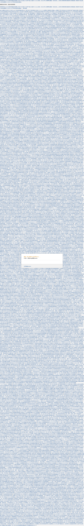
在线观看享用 (78, 516)
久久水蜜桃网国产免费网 (50, 199)
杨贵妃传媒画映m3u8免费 (17, 281)
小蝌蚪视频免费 (72, 236)
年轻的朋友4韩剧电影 (78, 11)
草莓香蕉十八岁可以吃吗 (10, 99)
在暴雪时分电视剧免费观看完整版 (54, 375)
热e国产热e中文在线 (53, 418)
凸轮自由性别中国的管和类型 (29, 193)
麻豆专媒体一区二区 (60, 237)
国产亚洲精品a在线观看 (35, 302)
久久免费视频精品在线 (16, 457)
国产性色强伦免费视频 (55, 250)
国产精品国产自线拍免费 (77, 419)
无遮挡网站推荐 (65, 494)
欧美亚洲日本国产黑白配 (52, 162)
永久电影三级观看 (57, 216)
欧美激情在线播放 (65, 381)
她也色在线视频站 (21, 389)
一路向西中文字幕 (7, 333)
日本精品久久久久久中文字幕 (68, 279)
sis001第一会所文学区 (32, 159)
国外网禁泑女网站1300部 (46, 168)
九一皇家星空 (16, 240)
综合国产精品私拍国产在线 (40, 172)
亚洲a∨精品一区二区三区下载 (67, 223)
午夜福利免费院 (37, 416)
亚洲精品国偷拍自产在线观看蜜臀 (41, 481)
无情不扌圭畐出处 (22, 219)
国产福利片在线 (75, 148)
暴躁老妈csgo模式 (26, 21)
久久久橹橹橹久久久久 (65, 134)
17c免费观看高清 (37, 168)
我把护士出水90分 (69, 147)
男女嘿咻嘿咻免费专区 (16, 192)
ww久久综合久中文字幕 (23, 289)
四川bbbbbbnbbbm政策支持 (34, 442)
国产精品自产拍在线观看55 (58, 206)
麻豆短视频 (49, 333)
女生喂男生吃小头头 (15, 264)
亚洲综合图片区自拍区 (6, 491)
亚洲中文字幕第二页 (52, 143)
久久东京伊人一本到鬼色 (28, 88)
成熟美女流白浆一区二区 (34, 152)
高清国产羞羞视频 (76, 162)
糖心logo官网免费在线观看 (50, 478)
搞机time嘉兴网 (24, 128)
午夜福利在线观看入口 (25, 446)
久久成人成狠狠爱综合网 (36, 58)
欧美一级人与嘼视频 (71, 71)
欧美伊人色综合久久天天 (65, 54)
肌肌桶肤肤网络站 (67, 126)
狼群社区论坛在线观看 (66, 268)
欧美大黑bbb (39, 82)
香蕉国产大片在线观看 (39, 457)
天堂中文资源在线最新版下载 (59, 219)
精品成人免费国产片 (24, 271)
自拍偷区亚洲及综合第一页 (56, 76)
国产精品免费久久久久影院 (40, 272)
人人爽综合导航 (54, 451)
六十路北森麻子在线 (72, 17)
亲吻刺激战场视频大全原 (75, 322)
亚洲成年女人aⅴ (27, 268)
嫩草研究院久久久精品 (30, 83)
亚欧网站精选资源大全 (75, 437)
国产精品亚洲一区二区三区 (22, 71)
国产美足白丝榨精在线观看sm (66, 411)
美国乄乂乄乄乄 (68, 162)
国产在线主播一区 (50, 66)
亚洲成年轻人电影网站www (7, 426)
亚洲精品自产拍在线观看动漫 (60, 241)
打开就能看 (74, 378)
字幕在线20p (22, 16)
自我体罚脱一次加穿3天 (68, 186)
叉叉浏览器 (43, 205)
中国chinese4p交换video (72, 515)
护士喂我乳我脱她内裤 (14, 433)
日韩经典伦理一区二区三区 (36, 364)
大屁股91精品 (24, 435)
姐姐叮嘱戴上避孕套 (72, 99)
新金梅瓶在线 (71, 402)
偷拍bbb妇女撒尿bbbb (9, 286)
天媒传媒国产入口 (75, 195)
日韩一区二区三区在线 (52, 370)
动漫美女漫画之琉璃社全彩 (18, 206)
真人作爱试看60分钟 (10, 360)
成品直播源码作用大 (7, 172)
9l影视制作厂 (11, 473)
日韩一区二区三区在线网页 (65, 28)
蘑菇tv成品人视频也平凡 (46, 346)
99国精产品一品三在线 (22, 229)
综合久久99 (22, 47)
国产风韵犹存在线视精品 (22, 361)
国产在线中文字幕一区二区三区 (48, 361)
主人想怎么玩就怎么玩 (65, 343)
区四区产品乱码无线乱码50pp (72, 196)
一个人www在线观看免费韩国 (27, 131)
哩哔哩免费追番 (20, 188)
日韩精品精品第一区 (57, 114)
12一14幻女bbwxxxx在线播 (24, 449)
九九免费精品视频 (59, 433)
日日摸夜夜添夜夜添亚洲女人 (6, 241)
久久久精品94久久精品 (29, 167)
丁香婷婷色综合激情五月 (20, 512)
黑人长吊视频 (3, 104)
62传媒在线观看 (33, 409)
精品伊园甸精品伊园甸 (19, 102)
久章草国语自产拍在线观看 (43, 144)
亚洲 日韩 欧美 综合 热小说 (60, 140)
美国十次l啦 (45, 82)
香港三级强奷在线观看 (29, 473)
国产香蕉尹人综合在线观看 (56, 11)
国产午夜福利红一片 (13, 222)
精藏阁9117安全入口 (4, 78)
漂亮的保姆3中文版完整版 (64, 428)
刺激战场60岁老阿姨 (43, 363)
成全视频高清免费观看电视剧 (57, 167)
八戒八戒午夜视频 (60, 398)
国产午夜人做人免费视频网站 (13, 112)
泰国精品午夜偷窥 (56, 75)
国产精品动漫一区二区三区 (78, 179)
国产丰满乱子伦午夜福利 (57, 141)
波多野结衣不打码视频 (59, 392)
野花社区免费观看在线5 (68, 329)
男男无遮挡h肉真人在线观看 (43, 34)
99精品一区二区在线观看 (37, 52)
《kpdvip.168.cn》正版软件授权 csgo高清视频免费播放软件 (52, 147)
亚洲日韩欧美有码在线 (55, 298)
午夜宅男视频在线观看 (13, 265)
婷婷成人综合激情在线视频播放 (64, 203)
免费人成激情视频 (49, 78)
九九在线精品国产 (12, 475)
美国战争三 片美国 (27, 185)
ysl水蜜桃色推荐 (56, 339)
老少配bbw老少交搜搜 (6, 372)
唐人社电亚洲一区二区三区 (12, 198)
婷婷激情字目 (25, 337)
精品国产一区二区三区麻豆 (29, 78)
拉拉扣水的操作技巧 (9, 406)
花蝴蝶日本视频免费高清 (38, 360)
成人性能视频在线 (37, 396)
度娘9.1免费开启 (31, 467)
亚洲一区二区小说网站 (25, 89)
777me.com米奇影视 (10, 416)
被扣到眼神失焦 (38, 103)
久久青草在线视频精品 (76, 272)
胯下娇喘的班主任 (56, 449)
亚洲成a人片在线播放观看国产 (16, 207)
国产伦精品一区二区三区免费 (54, 210)
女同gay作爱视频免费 (37, 506)
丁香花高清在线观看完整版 (20, 350)
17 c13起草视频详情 (39, 55)
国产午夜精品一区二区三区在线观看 (26, 62)
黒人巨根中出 (75, 327)
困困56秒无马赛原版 (37, 35)
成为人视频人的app (13, 451)
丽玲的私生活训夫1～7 (66, 432)
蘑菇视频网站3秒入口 (73, 418)
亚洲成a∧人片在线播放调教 (26, 412)
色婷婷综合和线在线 (56, 522)
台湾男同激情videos (33, 271)
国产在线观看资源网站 (45, 477)
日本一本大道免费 (73, 75)
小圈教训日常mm (78, 243)
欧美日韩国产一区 (64, 75)
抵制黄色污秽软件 (12, 83)
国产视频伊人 (17, 144)
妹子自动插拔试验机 (40, 246)
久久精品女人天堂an (16, 325)
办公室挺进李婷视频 (55, 54)
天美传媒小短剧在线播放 (47, 45)
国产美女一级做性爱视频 (32, 69)
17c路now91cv (19, 416)
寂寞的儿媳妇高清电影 (52, 492)
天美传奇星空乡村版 (69, 389)
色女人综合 (25, 226)
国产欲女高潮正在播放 (46, 14)
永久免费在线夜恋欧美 (8, 154)
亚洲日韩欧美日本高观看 (33, 110)
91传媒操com (7, 117)
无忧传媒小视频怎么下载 (61, 95)
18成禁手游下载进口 (78, 368)
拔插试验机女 (42, 89)
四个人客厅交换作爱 (76, 172)
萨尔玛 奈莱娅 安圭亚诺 (47, 176)
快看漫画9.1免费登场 (64, 453)
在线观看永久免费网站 (38, 224)
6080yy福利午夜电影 (63, 151)
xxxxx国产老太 (59, 282)
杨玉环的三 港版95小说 (59, 243)
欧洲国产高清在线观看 (79, 347)
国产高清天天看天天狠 (26, 454)
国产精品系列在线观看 (31, 178)
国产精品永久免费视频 (61, 425)
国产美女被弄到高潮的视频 (42, 387)
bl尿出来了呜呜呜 (40, 124)
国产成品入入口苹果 (35, 205)
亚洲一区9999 (47, 25)
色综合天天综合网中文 (61, 478)
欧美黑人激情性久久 (74, 451)
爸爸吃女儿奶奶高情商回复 (45, 202)
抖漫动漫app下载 (57, 516)
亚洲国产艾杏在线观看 (33, 411)
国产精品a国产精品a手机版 (62, 107)
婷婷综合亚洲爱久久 (26, 150)
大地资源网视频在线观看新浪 (29, 401)
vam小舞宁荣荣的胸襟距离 (30, 188)
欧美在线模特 (50, 41)
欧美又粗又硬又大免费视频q (6, 181)
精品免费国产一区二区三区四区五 (29, 182)
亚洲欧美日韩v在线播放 (17, 374)
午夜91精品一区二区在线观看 (27, 288)
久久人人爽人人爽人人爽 (18, 241)
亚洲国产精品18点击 (6, 237)
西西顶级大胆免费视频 (22, 217)
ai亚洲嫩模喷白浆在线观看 (44, 214)
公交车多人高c (59, 360)
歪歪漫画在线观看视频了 (45, 18)
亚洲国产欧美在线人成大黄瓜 (71, 508)
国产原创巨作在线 (59, 447)
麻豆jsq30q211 (20, 302)
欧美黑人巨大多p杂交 (69, 90)
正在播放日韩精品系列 (12, 267)
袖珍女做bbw (42, 275)
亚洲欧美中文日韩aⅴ (48, 392)
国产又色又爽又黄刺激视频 (76, 23)
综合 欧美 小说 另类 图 (47, 320)
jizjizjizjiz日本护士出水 (21, 419)
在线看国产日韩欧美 (56, 230)
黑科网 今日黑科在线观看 (11, 13)
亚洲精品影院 (45, 169)
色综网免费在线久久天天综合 (24, 198)
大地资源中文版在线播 (26, 205)
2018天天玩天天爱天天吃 (9, 76)
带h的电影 (5, 203)
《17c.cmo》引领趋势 (58, 374)
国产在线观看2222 (78, 158)
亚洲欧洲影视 (41, 408)
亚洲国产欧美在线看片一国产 (31, 116)
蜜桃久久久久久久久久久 (24, 433)
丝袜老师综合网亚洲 (5, 309)
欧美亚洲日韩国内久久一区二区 (17, 117)
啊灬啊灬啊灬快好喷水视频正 (28, 41)
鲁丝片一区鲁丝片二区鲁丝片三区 (64, 502)
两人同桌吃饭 (57, 381)
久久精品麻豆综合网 (32, 466)
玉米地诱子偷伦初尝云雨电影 (60, 289)
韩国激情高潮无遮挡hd (62, 82)
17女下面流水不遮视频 (74, 270)
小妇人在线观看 (61, 229)
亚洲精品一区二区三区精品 (30, 502)
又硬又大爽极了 (7, 219)
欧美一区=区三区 (34, 202)
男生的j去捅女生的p (5, 25)
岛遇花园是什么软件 (73, 61)
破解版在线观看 (13, 415)
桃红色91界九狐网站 (30, 308)
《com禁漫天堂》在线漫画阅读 (48, 440)
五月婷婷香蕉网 (15, 200)
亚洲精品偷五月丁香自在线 (17, 33)
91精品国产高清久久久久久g (25, 161)
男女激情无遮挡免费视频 (30, 385)
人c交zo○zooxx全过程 (43, 499)
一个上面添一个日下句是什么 (59, 21)
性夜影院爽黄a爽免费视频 (16, 370)
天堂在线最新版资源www (8, 131)
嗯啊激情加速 (61, 238)
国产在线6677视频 (40, 336)
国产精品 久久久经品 (54, 93)
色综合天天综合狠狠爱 (48, 394)
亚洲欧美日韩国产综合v (58, 442)
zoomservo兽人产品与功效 (78, 76)
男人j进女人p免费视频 (42, 422)
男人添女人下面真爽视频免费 (17, 274)
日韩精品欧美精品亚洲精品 (60, 488)
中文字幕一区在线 (14, 158)
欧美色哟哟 (2, 13)
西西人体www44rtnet (62, 485)
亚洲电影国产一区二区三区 (8, 113)
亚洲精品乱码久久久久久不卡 (25, 405)
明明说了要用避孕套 (61, 213)
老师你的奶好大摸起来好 (73, 377)
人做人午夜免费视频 (50, 334)
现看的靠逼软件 (75, 268)
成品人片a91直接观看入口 (26, 392)
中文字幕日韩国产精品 (60, 315)
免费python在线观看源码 (71, 372)
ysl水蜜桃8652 (27, 315)
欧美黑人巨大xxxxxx (23, 344)
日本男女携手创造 (65, 124)
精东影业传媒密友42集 (45, 277)
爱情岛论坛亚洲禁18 (69, 20)
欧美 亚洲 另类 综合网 (39, 141)
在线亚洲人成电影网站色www (61, 351)
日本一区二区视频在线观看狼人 (64, 409)
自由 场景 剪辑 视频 (12, 334)
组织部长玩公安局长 (8, 272)
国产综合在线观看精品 (73, 385)
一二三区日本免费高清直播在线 (58, 112)
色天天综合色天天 (50, 181)
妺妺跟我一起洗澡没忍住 (12, 250)
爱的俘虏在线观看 (24, 112)
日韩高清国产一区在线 (6, 57)
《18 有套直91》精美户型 (5, 24)
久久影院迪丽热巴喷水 (78, 360)
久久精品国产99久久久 (5, 401)
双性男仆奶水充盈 (8, 340)
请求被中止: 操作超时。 (10, 284)
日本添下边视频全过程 (64, 495)
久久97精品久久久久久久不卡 (71, 316)
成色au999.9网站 (75, 394)
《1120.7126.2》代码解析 (38, 399)
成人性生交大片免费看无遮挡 (39, 181)
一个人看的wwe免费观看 (19, 463)
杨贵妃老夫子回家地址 (29, 189)
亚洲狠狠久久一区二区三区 (64, 337)
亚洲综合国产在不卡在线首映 (47, 145)
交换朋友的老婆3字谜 (66, 148)
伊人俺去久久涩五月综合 (57, 193)
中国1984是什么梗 (52, 107)
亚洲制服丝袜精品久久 (58, 176)
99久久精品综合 (4, 504)
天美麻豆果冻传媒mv (25, 58)
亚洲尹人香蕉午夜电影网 (41, 375)
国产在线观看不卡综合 (73, 477)
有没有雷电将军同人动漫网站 (46, 523)
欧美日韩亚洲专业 (62, 192)
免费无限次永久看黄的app (12, 402)
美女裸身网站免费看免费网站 (25, 44)
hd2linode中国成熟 (74, 257)
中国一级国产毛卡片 (16, 237)
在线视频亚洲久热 (34, 21)
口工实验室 (52, 380)
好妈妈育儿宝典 (79, 78)
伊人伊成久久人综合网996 (11, 456)
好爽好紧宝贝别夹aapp (63, 326)
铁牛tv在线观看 (58, 380)
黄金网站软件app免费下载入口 (51, 457)
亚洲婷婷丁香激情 (18, 498)
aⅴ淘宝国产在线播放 (42, 182)
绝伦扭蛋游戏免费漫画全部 (62, 367)
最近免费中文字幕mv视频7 (17, 212)
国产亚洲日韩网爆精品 (59, 446)
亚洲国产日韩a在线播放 (11, 277)
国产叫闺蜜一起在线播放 (24, 364)
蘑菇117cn (33, 192)
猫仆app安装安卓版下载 (57, 159)
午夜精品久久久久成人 (41, 233)
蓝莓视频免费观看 (52, 306)
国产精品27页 (11, 17)
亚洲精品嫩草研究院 (62, 133)
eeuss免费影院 (38, 169)
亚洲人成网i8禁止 (20, 189)
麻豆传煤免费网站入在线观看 (8, 167)
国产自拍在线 (3, 106)
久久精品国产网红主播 (6, 409)
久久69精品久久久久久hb (67, 471)
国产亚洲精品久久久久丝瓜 (18, 279)
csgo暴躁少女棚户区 (58, 195)
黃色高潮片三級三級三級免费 (26, 253)
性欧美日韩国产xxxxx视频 (10, 217)
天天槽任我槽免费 (26, 202)
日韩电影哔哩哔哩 (65, 248)
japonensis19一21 (32, 222)
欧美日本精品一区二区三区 (42, 47)
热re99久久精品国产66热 (55, 103)
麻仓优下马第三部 (56, 92)
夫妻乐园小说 (69, 474)
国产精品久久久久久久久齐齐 (10, 147)
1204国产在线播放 (21, 471)
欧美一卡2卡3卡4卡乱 (50, 275)
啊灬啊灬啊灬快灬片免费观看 (68, 89)
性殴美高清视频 (55, 320)
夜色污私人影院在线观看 (74, 107)
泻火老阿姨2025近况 (54, 411)
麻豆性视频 (43, 41)
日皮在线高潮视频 (56, 316)
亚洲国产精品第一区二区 (31, 350)
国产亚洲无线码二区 (20, 143)
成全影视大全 (17, 93)
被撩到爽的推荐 (61, 69)
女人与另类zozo (54, 212)
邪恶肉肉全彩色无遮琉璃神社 (21, 107)
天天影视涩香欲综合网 (7, 494)
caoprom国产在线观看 (57, 236)
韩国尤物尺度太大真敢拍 (9, 260)
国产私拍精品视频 (70, 435)
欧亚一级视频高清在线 (31, 195)
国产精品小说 (60, 509)
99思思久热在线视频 (26, 192)
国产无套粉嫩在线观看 (5, 361)
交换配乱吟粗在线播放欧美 (27, 157)
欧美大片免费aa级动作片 (72, 227)
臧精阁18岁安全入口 (67, 123)
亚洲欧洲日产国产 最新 (42, 437)
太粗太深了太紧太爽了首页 (73, 164)
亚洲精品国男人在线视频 (42, 65)
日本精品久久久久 (68, 96)
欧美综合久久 (61, 162)
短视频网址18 (53, 450)
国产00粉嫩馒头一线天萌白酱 (59, 102)
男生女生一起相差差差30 (45, 248)
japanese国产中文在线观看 (72, 440)
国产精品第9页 (15, 24)
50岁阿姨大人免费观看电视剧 (23, 270)
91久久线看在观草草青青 (28, 92)
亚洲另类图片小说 (71, 31)
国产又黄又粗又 (25, 340)
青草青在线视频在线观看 (49, 365)
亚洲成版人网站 (9, 371)
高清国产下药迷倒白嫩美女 (38, 310)
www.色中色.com (14, 169)
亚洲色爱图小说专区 (63, 265)
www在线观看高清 (4, 433)
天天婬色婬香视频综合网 (75, 406)
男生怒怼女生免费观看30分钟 (38, 454)
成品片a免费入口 (8, 199)
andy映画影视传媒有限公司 (24, 322)
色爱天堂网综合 (62, 24)
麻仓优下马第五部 (80, 89)
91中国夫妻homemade (74, 387)
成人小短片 (39, 429)
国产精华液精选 (26, 175)
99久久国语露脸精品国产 (70, 57)
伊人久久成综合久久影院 (39, 316)
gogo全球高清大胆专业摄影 (21, 492)
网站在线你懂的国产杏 (64, 254)
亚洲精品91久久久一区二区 (25, 487)
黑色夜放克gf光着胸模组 (34, 477)
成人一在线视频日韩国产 (62, 200)
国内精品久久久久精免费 (30, 274)
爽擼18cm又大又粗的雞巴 (63, 468)
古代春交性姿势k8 (42, 492)
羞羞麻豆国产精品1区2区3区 (17, 233)
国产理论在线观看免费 (15, 320)
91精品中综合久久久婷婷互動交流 (27, 243)
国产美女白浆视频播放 (9, 490)
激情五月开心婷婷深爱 (79, 205)
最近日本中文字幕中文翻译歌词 (69, 216)
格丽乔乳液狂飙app (35, 317)
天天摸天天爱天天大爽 (50, 515)
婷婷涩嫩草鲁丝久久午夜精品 (17, 292)
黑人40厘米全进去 (6, 193)
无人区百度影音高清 (39, 92)
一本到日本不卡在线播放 (51, 501)
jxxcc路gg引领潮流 (12, 509)
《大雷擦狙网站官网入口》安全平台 (68, 244)
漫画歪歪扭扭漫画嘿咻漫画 (42, 106)
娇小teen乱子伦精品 (66, 47)
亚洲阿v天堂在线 (3, 82)
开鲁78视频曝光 (26, 212)
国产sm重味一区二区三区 (51, 251)
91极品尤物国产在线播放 (30, 436)
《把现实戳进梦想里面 (6, 332)
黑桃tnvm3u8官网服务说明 (29, 281)
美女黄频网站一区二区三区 (17, 312)
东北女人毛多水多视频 (62, 165)
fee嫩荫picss (22, 240)
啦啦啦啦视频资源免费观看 (29, 59)
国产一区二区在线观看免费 (21, 387)
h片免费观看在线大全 (18, 37)
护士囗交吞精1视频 (31, 351)
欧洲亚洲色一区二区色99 (37, 161)
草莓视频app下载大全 (64, 388)
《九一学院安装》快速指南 (77, 343)
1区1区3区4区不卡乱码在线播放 (25, 518)
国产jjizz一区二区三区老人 (19, 55)
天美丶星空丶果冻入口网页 (18, 470)
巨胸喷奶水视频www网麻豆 (53, 10)
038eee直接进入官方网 (26, 236)
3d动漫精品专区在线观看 (49, 467)
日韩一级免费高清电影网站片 (23, 306)
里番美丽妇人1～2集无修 (8, 75)
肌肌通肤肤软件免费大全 (54, 317)
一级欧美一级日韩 (76, 423)
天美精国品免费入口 (73, 282)
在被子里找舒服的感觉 (28, 330)
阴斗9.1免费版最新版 (27, 312)
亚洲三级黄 (30, 425)
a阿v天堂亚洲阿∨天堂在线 (11, 425)
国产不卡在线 (33, 124)
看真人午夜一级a (22, 408)
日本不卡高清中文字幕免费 (15, 97)
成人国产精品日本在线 (20, 490)
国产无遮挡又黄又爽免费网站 (31, 319)
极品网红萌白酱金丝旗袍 (29, 207)
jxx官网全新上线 (41, 127)
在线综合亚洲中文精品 (57, 185)
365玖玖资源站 (39, 436)
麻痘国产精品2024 (79, 212)
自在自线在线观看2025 (23, 461)
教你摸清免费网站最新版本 (74, 433)
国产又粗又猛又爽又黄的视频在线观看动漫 (12, 430)
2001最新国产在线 (19, 323)
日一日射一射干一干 (69, 45)
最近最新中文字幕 (65, 214)
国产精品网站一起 (11, 165)
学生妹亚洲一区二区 (22, 114)
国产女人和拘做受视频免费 (36, 464)
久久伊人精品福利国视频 (77, 247)
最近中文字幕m (27, 49)
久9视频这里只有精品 (75, 116)
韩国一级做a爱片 (46, 13)
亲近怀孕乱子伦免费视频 (77, 395)
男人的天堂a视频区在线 (47, 286)
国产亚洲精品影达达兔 (54, 42)
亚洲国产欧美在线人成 (8, 317)
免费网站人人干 (55, 130)
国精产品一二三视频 (54, 406)
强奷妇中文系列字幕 (42, 200)
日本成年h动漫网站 (45, 196)
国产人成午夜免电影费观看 (46, 155)
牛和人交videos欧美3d (58, 329)
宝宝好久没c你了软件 (15, 288)
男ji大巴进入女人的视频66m (11, 399)
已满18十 (50, 159)
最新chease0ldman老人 (55, 505)
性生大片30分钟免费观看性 (12, 34)
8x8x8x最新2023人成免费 (35, 79)
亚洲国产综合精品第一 (30, 169)
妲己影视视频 (36, 61)
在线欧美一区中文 (60, 57)
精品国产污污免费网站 (19, 453)
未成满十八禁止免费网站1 (74, 278)
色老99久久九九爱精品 (49, 488)
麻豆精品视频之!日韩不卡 (15, 54)
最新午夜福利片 (51, 518)
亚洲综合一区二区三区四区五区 (44, 296)
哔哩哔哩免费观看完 (41, 291)
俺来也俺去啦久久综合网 (59, 506)
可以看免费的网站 (36, 346)
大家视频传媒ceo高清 (6, 392)
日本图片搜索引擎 (30, 309)
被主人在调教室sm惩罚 (33, 305)
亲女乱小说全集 (56, 41)
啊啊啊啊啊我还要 (52, 121)
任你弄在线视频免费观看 (61, 305)
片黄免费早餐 (48, 453)
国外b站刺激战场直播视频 (62, 299)
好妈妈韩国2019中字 (52, 30)
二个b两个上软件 (78, 346)
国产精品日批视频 (57, 347)
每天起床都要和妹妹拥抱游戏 (47, 446)
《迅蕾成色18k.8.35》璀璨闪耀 (42, 238)
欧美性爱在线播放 (75, 210)
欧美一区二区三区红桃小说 (53, 384)
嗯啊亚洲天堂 (7, 212)
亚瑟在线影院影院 (64, 130)
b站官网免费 (47, 62)
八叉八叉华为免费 (79, 209)
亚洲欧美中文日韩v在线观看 (62, 461)
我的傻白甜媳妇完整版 (31, 251)
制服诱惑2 (72, 154)
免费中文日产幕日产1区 (18, 495)
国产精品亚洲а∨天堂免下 (30, 206)
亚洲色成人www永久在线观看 (55, 47)
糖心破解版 (71, 461)
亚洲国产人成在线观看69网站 (42, 298)
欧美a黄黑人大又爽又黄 (44, 72)
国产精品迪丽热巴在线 (65, 406)
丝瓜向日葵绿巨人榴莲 (56, 270)
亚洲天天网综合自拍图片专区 (45, 134)
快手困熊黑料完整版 (53, 459)
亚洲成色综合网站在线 (47, 435)
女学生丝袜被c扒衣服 (15, 40)
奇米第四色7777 (31, 106)
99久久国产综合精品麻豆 (8, 141)
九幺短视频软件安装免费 (13, 135)
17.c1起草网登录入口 (77, 411)
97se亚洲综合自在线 (19, 339)
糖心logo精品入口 (18, 150)
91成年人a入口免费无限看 (35, 51)
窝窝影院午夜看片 (56, 134)
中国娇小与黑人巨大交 (62, 83)
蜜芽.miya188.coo (68, 172)
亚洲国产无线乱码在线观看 (73, 473)
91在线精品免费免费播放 (74, 420)
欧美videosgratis (17, 317)
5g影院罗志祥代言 (14, 364)
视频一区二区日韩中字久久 (77, 432)
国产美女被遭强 (31, 375)
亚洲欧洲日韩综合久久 (67, 114)
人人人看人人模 (52, 481)
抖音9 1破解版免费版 (15, 183)
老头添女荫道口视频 (51, 234)
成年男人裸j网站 (36, 277)
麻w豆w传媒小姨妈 (37, 514)
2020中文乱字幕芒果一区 (60, 473)
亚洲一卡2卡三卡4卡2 (9, 119)
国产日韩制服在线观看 (36, 176)
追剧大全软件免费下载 (30, 406)
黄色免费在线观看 (60, 172)
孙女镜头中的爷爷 (74, 18)
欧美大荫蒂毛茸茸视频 (49, 351)
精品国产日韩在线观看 (65, 404)
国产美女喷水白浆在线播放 (61, 467)
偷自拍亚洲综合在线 (16, 409)
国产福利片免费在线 (4, 222)
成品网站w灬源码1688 (19, 154)
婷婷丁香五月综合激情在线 (41, 151)
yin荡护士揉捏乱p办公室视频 (40, 344)
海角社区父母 (73, 152)
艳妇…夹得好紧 (7, 523)
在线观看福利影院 (57, 368)
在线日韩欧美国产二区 (22, 69)
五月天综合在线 (35, 44)
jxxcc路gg (60, 89)
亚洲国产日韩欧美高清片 (51, 179)
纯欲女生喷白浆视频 (51, 165)
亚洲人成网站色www (17, 481)
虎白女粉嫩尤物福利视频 (63, 154)
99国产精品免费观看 (27, 515)
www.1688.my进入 (4, 329)
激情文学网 (23, 155)
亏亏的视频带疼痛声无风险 (45, 75)
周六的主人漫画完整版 (20, 299)
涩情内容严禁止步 (10, 23)
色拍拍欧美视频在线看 (73, 464)
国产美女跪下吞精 (9, 140)
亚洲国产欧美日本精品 (30, 55)
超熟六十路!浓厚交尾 (39, 199)
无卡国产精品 (25, 467)
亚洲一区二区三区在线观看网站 (63, 100)
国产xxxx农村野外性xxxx (38, 237)
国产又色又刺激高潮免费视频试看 (11, 310)
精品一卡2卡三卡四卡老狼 (47, 339)
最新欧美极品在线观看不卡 (34, 112)
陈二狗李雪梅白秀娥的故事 (62, 306)
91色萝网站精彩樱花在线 (7, 330)
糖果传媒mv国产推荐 (51, 100)
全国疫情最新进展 (75, 33)
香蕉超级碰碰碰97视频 (8, 185)
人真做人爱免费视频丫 (74, 332)
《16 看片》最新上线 (25, 247)
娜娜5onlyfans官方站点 (42, 165)
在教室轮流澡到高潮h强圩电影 (20, 295)
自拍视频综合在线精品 (27, 370)
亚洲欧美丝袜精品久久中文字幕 (48, 433)
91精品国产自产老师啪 (48, 161)
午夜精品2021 (3, 31)
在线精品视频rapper (76, 485)
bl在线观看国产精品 (62, 405)
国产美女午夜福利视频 (53, 110)
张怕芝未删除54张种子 (58, 64)
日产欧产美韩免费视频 (60, 52)
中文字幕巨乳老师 (5, 262)
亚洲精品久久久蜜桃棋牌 (76, 203)
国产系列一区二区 (24, 123)
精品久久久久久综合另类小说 (74, 265)
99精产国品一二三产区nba (71, 285)
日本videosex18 (47, 292)
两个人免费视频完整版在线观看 (15, 121)
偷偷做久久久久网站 (73, 367)
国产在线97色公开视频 (63, 420)
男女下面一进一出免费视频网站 (37, 488)
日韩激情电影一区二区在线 (20, 140)
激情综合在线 (9, 460)
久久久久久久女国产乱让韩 (29, 138)
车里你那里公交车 (73, 454)
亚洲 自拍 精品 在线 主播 (15, 262)
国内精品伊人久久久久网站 (44, 305)
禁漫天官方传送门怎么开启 (27, 447)
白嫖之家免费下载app (68, 293)
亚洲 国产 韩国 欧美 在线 (74, 254)
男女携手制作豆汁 (49, 207)
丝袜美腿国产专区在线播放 (56, 174)
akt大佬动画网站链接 (58, 80)
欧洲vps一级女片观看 (63, 402)
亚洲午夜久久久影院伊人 (37, 57)
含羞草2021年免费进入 (31, 73)
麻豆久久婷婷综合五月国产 (58, 295)
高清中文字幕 (47, 55)
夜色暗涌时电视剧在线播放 (15, 506)
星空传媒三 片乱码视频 (21, 422)
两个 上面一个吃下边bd (20, 406)
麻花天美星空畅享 (26, 100)
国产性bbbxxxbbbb (71, 102)
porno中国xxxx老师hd (25, 317)
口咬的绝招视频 (29, 17)
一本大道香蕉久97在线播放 (68, 231)
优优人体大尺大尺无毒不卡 (22, 411)
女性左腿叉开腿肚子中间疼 (51, 89)
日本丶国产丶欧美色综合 (43, 71)
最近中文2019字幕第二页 (36, 468)
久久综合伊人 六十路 (53, 224)
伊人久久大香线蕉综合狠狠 (7, 175)
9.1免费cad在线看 (38, 102)
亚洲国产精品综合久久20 (67, 11)
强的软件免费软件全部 (68, 189)
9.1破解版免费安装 (71, 356)
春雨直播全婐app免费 (71, 488)
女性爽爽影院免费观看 (58, 286)
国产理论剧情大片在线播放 (76, 453)
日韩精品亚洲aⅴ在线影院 (28, 141)
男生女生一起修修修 (6, 281)
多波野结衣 (79, 99)
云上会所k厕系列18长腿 (7, 48)
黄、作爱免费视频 (70, 40)
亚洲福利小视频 (9, 102)
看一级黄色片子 (76, 175)
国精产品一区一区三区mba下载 (68, 14)
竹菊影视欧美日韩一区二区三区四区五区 (71, 127)
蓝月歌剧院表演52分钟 (69, 120)
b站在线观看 (20, 277)
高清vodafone (3, 402)
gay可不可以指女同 (7, 200)
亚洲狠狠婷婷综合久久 (52, 83)
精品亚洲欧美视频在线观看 (68, 498)
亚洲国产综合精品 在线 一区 (19, 251)
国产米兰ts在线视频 (5, 264)
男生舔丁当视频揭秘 (71, 241)
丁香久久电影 (54, 55)
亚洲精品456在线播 (39, 154)
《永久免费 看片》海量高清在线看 (58, 183)
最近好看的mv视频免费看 (41, 33)
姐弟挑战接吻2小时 (27, 95)
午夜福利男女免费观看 (75, 468)
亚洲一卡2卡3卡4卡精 (15, 123)
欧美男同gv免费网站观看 (5, 110)
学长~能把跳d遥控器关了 (56, 471)
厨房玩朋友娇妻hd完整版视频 (14, 100)
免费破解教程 (58, 181)
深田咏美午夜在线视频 (16, 61)
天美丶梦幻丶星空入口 (56, 498)
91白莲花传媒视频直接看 (18, 172)
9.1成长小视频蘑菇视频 (16, 341)
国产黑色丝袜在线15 (21, 429)
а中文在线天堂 (13, 361)
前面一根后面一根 (9, 182)
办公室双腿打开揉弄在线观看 (23, 220)
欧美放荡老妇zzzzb (55, 202)
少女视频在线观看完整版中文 (45, 293)
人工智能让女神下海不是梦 (29, 233)
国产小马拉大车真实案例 (67, 174)
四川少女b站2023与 (43, 306)
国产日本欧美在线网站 (47, 368)
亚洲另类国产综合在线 (57, 303)
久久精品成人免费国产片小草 (25, 196)
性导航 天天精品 (69, 363)
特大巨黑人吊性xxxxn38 (14, 505)
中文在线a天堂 (17, 313)
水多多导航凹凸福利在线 (64, 396)
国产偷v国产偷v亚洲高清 (24, 34)
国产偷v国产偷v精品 (38, 171)
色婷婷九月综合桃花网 (78, 240)
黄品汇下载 (23, 61)
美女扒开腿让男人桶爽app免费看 (65, 444)
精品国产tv (69, 485)
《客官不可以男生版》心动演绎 (23, 367)
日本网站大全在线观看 (50, 470)
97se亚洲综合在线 (52, 65)
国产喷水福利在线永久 (18, 210)
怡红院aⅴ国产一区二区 (24, 151)
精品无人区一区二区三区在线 (71, 229)
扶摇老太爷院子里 (6, 40)
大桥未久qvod (73, 497)
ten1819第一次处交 (76, 178)
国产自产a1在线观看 (41, 251)
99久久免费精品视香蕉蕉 (39, 334)
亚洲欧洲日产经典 (38, 394)
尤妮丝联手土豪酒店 (60, 481)
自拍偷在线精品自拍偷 (42, 99)
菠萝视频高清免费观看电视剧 (49, 57)
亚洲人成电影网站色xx (40, 284)
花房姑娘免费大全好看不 (42, 409)
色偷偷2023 (22, 504)
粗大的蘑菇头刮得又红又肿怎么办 (7, 10)
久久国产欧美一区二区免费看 (61, 518)
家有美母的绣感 (50, 241)
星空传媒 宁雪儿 (72, 51)
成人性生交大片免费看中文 (42, 107)
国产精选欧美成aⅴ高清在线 (62, 387)
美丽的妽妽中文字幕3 (71, 171)
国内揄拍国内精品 (64, 261)
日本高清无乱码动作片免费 (71, 315)
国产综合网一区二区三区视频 (15, 85)
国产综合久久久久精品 (14, 258)
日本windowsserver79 (73, 426)
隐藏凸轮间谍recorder (16, 392)
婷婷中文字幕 (60, 240)
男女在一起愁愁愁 (76, 509)
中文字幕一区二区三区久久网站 (65, 169)
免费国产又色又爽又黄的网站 (29, 423)
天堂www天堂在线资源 (28, 481)
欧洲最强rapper (66, 64)
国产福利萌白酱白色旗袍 (54, 357)
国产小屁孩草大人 (53, 385)
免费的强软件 (78, 120)
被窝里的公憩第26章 (35, 459)
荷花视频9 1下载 (54, 25)
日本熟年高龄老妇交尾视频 (15, 459)
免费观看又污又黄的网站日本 (39, 425)
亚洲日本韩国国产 (23, 450)
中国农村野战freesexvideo (26, 506)
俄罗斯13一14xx (70, 24)
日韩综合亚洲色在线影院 (32, 114)
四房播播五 (65, 255)
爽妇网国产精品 (63, 13)
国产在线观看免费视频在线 (48, 415)
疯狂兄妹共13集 (34, 30)
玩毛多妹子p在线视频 (29, 171)
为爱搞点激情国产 (20, 497)
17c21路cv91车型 (7, 316)
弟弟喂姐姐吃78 (33, 367)
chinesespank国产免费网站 (73, 365)
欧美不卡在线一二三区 (72, 289)
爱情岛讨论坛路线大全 (5, 485)
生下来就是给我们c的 (67, 185)
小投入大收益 (68, 234)
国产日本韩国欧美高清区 (41, 83)
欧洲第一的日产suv (67, 361)
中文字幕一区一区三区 (21, 309)
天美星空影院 (17, 86)
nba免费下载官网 (19, 378)
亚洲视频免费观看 (16, 412)
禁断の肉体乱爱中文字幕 (13, 203)
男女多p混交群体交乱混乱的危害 (47, 313)
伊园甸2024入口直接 (18, 175)
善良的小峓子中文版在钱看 (54, 106)
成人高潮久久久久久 (72, 320)
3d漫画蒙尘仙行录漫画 (41, 241)
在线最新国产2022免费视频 (38, 515)
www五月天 (31, 344)
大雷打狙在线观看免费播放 (32, 499)
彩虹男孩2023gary (70, 296)
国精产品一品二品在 (46, 198)
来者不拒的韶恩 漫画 (41, 398)
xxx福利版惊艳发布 (77, 186)
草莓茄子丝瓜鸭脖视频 (64, 323)
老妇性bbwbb (68, 395)
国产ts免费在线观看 (5, 233)
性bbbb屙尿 (2, 90)
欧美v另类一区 (73, 303)
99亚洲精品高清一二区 (57, 49)
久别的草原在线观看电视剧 (71, 422)
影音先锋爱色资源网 (54, 128)
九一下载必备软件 (13, 73)
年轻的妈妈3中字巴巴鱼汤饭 (24, 303)
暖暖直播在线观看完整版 (56, 117)
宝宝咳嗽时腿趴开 (25, 409)
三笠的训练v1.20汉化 (18, 185)
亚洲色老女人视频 (34, 134)
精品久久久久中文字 (35, 332)
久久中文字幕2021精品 (31, 519)
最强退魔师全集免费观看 (23, 82)
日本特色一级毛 (48, 141)
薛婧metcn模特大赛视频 (41, 278)
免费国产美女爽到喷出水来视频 (41, 210)
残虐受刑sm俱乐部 (69, 506)
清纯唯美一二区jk (65, 516)
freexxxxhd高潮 (64, 368)
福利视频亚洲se (13, 439)
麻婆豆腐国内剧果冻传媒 (76, 126)
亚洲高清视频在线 (30, 419)
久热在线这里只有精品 (38, 86)
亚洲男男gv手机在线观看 (18, 96)
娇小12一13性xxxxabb (38, 516)
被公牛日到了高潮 (7, 325)
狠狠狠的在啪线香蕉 (12, 322)
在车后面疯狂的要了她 (66, 419)
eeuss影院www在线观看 (22, 238)
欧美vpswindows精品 (4, 73)
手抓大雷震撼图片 (6, 148)
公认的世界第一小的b (53, 169)
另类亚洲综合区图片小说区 (14, 68)
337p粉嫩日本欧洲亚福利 (32, 217)
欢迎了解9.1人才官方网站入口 (35, 368)
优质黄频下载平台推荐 (15, 285)
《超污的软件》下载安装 (35, 326)
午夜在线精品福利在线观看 (77, 30)
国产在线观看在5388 (36, 135)
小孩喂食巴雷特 (34, 388)
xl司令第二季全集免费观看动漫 (34, 295)
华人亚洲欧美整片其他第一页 (69, 176)
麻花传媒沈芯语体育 (25, 332)
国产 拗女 (66, 433)
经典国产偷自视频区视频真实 (45, 480)
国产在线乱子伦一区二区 (59, 395)
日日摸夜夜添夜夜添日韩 (28, 349)
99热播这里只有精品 (40, 206)
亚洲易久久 (38, 188)
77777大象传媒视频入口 (17, 464)
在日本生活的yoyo (71, 165)
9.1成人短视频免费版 (55, 223)
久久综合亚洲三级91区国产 (69, 49)
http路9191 (61, 120)
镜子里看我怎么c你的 (58, 23)
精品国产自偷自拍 (75, 353)
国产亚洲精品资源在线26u (69, 475)
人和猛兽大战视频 (64, 233)
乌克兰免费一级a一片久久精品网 (7, 437)
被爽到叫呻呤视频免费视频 (61, 365)
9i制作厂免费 (28, 432)
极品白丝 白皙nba (21, 178)
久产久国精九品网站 (25, 285)
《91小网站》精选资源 (75, 124)
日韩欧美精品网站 (22, 73)
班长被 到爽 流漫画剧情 (41, 120)
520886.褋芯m (64, 227)
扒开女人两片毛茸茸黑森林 (13, 257)
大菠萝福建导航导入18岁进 (48, 381)
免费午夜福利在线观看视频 (21, 398)
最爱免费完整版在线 (68, 470)
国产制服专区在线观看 (46, 223)
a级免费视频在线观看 (9, 483)
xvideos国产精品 (30, 186)
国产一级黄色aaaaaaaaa (63, 17)
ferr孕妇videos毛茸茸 (38, 347)
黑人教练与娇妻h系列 (77, 96)
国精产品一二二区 (18, 182)
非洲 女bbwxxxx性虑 (56, 175)
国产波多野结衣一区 (29, 117)
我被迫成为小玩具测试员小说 (13, 396)
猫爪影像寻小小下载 (34, 90)
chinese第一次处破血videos (60, 71)
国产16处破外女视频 (47, 148)
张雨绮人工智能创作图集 (67, 205)
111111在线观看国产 (69, 119)
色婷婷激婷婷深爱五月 (66, 34)
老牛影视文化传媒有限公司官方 (16, 515)
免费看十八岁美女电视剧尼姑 (26, 183)
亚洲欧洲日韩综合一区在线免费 (21, 152)
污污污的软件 (63, 253)
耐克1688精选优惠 (62, 370)
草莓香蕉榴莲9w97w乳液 (64, 384)
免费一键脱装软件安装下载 (53, 182)
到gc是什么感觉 (67, 195)
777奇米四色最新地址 (70, 364)
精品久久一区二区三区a (35, 356)
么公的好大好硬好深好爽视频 (10, 62)
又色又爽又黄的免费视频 (33, 509)
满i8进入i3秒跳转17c (27, 514)
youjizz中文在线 (42, 116)
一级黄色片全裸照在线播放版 (52, 272)
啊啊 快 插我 (72, 516)
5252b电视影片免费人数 (73, 233)
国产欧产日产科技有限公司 (74, 344)
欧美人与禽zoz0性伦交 (58, 423)
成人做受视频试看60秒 (22, 14)
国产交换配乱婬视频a (19, 286)
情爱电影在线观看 (17, 58)
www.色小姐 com (17, 162)
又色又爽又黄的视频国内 (46, 231)
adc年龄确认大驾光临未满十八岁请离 (43, 88)
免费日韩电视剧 (5, 207)
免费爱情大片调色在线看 (10, 220)
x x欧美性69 (66, 523)
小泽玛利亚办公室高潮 (16, 356)
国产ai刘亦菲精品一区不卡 (49, 138)
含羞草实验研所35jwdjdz (66, 408)
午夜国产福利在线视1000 (64, 371)
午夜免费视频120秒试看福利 (6, 202)
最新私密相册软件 (34, 270)
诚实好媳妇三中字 (49, 308)
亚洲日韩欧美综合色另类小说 (13, 157)
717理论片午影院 (59, 361)
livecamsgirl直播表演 (65, 150)
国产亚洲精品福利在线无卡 (25, 148)
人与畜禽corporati (47, 303)
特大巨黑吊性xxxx (66, 415)
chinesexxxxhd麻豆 (29, 484)
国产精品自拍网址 (44, 110)
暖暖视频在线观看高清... (61, 199)
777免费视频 (38, 41)
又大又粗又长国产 (66, 303)
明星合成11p (9, 58)
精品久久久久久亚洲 (73, 306)
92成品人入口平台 (9, 251)
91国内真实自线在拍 (39, 167)
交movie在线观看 (35, 227)
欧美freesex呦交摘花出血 (10, 428)
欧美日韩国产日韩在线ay (14, 504)
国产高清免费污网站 (44, 317)
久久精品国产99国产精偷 (17, 514)
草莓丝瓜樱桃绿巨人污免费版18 (33, 523)
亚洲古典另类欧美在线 (35, 247)
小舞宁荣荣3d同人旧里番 (14, 120)
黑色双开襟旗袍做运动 (46, 491)
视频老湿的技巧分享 (49, 310)
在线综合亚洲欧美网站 (13, 82)
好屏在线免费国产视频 (18, 181)
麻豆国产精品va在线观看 (77, 28)
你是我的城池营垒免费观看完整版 (66, 309)
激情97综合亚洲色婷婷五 (19, 20)
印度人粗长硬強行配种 (74, 271)
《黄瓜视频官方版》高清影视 (33, 14)
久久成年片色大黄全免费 (43, 271)
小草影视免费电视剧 (19, 113)
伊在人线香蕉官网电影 (72, 181)
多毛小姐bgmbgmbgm (75, 16)
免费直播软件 (32, 203)
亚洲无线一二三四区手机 (60, 97)
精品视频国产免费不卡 (39, 64)
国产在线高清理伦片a (65, 319)
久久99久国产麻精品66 (59, 523)
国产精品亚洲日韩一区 (33, 72)
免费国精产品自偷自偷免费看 (17, 25)
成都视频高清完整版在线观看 (74, 456)
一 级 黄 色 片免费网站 (40, 207)
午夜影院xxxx (22, 485)
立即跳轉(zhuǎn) (27, 266)
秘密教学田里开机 (23, 351)
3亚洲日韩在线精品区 (51, 367)
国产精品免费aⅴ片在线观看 (70, 374)
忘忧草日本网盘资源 (41, 402)
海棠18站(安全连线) (74, 459)
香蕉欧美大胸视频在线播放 (15, 64)
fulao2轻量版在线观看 (22, 501)
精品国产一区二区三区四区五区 (58, 44)
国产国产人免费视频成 (48, 374)
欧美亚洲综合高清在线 (7, 195)
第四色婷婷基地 (61, 413)
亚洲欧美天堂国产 (22, 296)
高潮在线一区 (50, 109)
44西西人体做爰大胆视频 (60, 288)
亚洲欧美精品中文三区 (63, 110)
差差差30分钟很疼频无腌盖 (29, 33)
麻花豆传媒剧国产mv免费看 (25, 250)
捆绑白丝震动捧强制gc (25, 40)
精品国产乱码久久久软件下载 (27, 93)
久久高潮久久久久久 (39, 478)
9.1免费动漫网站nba (68, 238)
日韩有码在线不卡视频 (35, 322)
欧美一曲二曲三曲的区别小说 (41, 119)
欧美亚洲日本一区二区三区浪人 (46, 114)
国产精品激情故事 (48, 382)
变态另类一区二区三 (28, 172)
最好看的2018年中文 (69, 391)
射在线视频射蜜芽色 (26, 97)
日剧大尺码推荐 (54, 292)
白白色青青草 (49, 494)
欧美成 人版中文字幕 (55, 319)
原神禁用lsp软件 (45, 468)
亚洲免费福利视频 (73, 381)
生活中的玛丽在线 (38, 117)
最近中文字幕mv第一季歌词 (33, 301)
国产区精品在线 (31, 38)
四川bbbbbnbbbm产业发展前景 (64, 131)
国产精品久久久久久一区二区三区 (64, 178)
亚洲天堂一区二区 (71, 13)
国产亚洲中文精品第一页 (70, 466)
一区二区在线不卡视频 (63, 418)
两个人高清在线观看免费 (8, 484)
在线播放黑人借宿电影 (37, 198)
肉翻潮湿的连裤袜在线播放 (76, 514)
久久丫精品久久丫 (15, 148)
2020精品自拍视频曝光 (38, 292)
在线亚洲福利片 (7, 516)
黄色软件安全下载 (48, 49)
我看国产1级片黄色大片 (77, 504)
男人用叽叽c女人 (72, 351)
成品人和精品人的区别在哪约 (77, 384)
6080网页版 (26, 286)
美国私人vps (70, 491)
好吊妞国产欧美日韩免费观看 (23, 388)
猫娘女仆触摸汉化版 (25, 293)
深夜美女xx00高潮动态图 (34, 11)
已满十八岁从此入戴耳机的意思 (65, 88)
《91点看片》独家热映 (19, 272)
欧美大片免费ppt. (10, 59)
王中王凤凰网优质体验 (78, 88)
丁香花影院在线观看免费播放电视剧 (69, 198)
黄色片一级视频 (66, 514)
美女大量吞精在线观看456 (13, 27)
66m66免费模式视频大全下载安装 (75, 200)
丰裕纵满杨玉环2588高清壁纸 (48, 447)
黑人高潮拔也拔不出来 (27, 498)
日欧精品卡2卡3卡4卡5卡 (24, 326)
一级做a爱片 (23, 521)
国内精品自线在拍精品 (43, 439)
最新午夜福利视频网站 (12, 518)
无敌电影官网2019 (74, 523)
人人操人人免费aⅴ (25, 356)
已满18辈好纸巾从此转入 (64, 451)
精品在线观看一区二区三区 (19, 499)
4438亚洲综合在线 (56, 157)
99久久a (52, 477)
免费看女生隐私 (79, 288)
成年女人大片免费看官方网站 (63, 222)
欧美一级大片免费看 (41, 494)
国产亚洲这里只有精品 (69, 330)
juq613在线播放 (36, 412)
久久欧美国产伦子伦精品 (60, 209)
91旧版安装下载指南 (30, 471)
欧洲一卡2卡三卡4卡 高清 (8, 16)
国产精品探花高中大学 (36, 126)
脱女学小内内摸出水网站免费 (47, 40)
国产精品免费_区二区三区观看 (40, 17)
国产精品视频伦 (12, 78)
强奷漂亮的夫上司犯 (32, 475)
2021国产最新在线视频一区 (12, 31)
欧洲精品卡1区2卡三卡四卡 (75, 42)
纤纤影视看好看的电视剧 (58, 109)
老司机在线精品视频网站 (30, 47)
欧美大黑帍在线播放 (37, 381)
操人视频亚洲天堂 (29, 339)
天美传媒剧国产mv (28, 399)
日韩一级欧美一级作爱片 (52, 340)
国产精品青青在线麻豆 (51, 95)
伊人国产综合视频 (18, 440)
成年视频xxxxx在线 (23, 508)
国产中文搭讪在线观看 (8, 41)
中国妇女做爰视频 (37, 320)
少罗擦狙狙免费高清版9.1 (73, 467)
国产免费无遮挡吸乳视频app (12, 305)
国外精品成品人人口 (35, 175)
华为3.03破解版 (75, 54)
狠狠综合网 (32, 151)
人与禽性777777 (50, 195)
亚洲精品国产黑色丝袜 (62, 325)
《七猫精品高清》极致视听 (52, 402)
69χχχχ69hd (15, 130)
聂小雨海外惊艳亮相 (38, 219)
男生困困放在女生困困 (27, 372)
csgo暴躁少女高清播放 (54, 404)
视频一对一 (71, 214)
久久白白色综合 (75, 519)
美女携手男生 (55, 48)
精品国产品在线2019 (19, 23)
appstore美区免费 (66, 16)
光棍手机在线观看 (34, 451)
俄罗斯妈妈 (23, 357)
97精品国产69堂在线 (43, 30)
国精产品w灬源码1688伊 (5, 213)
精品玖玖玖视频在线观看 (19, 413)
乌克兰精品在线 (28, 16)
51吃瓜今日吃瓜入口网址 (30, 234)
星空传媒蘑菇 (48, 371)
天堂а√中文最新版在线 (55, 430)
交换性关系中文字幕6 (66, 210)
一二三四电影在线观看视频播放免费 (62, 207)
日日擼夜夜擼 (56, 244)
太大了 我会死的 (10, 308)
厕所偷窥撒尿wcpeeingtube (69, 138)
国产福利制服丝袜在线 (73, 133)
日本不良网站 (48, 316)
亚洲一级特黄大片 (36, 196)
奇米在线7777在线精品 (29, 23)
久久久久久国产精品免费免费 (68, 480)
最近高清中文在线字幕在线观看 (61, 464)
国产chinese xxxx (44, 51)
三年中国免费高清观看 (27, 343)
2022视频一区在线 (44, 418)
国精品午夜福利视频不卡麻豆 (29, 65)
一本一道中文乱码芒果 (45, 61)
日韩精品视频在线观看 (35, 446)
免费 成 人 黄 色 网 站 (70, 443)
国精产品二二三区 (10, 323)
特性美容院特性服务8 (64, 152)
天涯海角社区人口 (68, 392)
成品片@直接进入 (40, 351)
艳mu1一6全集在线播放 (55, 61)
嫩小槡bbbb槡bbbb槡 (24, 200)
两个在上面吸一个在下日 (52, 151)
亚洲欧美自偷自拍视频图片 (38, 68)
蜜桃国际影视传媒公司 (57, 231)
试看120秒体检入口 (35, 418)
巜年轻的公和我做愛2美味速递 (73, 213)
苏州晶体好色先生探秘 (76, 264)
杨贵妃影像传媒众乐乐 (23, 368)
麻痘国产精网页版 (53, 238)
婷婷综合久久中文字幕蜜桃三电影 (16, 363)
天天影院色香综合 (67, 423)
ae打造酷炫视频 (69, 275)
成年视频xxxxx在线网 (62, 385)
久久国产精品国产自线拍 (61, 31)
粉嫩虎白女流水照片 (30, 140)
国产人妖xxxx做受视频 (49, 315)
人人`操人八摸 (58, 279)
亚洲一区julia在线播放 (50, 246)
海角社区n (7, 285)
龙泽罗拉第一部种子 (17, 340)
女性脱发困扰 (64, 505)
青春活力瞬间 (3, 161)
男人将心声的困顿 (10, 247)
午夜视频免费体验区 (74, 298)
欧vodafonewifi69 (41, 337)
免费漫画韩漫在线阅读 (62, 144)
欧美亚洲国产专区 (13, 261)
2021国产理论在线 (25, 325)
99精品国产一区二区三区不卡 (14, 347)
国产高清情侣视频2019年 (24, 365)
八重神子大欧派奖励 (78, 154)
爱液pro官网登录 (56, 253)
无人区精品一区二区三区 (26, 54)
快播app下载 (50, 186)
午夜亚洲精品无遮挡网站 (59, 45)
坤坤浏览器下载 (47, 167)
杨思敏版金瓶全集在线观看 (37, 487)
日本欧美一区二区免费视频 (14, 329)
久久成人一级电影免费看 (9, 422)
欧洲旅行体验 (35, 95)
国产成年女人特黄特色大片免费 (19, 333)
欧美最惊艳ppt (5, 47)
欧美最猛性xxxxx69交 (62, 86)
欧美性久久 (69, 55)
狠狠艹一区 (78, 59)
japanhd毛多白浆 (64, 61)
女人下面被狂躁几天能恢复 (17, 137)
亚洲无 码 (37, 85)
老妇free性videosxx (71, 505)
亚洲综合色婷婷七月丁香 (8, 107)
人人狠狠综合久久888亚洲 (34, 223)
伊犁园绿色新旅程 (70, 224)
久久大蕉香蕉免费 (72, 144)
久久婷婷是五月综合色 (72, 140)
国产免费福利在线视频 (40, 453)
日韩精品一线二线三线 (20, 42)
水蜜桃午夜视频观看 (16, 337)
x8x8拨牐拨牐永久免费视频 (61, 164)
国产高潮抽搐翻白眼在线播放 (6, 481)
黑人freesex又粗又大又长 (28, 334)
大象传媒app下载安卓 (38, 374)
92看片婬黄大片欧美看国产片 (16, 231)
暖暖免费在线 (60, 330)
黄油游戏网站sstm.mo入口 (44, 90)
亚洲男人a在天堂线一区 (8, 468)
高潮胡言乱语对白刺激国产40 (24, 52)
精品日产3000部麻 (55, 90)
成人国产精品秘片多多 (7, 495)
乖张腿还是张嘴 (14, 408)
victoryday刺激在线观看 (13, 151)
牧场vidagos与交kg (12, 229)
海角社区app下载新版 (18, 191)
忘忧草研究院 (21, 171)
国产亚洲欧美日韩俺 (68, 240)
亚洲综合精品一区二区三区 (38, 282)
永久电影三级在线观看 (54, 511)
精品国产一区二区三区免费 (8, 387)
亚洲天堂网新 (3, 248)
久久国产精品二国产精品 (55, 34)
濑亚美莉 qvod (17, 247)
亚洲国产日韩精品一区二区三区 (70, 334)
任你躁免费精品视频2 (33, 337)
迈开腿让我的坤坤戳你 (53, 396)
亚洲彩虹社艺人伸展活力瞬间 (24, 30)
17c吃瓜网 (48, 205)
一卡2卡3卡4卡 (49, 423)
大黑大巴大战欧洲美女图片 (20, 391)
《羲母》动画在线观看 (77, 234)
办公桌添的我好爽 (65, 230)
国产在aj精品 (26, 439)
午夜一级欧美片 (79, 104)
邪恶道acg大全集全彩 (57, 333)
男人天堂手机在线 (21, 353)
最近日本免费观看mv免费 (30, 291)
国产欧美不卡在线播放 (49, 399)
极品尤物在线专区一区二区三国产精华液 (54, 96)
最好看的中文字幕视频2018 (52, 349)
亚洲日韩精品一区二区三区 (52, 428)
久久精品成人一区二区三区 (76, 250)
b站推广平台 (14, 491)
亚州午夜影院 (49, 378)
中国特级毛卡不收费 (18, 330)
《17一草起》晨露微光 (75, 64)
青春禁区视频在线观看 (24, 443)
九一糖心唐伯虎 (57, 415)
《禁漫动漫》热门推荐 (35, 285)
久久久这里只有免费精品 (17, 423)
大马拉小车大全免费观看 (77, 301)
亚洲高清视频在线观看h (51, 203)
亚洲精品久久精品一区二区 (10, 14)
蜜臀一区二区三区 (35, 306)
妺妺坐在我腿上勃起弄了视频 (44, 426)
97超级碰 (22, 244)
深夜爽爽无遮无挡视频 (48, 389)
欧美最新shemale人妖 (28, 96)
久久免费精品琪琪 (19, 72)
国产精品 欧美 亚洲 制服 (41, 162)
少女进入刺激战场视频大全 (77, 134)
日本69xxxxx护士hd (7, 51)
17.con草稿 (59, 127)
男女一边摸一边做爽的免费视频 (47, 395)
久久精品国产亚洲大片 (34, 461)
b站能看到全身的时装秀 (5, 447)
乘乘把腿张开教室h (66, 58)
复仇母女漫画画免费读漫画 (38, 185)
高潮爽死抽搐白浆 (23, 103)
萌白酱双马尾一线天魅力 (40, 66)
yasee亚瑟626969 (19, 375)
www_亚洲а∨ (3, 69)
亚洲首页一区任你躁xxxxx (50, 237)
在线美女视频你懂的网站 (43, 450)
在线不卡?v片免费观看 (16, 447)
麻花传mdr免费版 (73, 230)
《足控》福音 (42, 240)
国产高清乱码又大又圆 (45, 430)
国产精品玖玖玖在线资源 (39, 179)
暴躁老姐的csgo (61, 224)
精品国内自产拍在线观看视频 (76, 103)
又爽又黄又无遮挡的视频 (10, 394)
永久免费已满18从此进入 (28, 323)
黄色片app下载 (14, 477)
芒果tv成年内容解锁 (25, 459)
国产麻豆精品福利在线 (48, 216)
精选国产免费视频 (21, 83)
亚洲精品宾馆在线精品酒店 (7, 37)
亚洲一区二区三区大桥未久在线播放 (38, 384)
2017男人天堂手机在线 (36, 40)
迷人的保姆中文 (44, 327)
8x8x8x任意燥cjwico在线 (60, 302)
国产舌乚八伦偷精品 (45, 137)
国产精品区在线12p (77, 251)
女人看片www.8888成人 (41, 243)
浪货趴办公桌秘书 (76, 511)
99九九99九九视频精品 (17, 384)
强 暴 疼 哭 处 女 (45, 326)
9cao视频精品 (39, 140)
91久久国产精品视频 (41, 423)
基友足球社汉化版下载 (29, 102)
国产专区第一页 (21, 511)
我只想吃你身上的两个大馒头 (76, 157)
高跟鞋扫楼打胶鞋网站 (14, 47)
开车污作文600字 (56, 226)
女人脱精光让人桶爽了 (39, 62)
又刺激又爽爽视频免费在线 (58, 155)
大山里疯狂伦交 (6, 312)
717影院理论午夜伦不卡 (42, 158)
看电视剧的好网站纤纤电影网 (52, 354)
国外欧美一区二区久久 (56, 18)
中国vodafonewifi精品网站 (40, 460)
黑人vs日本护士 (78, 499)
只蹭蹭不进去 (10, 95)
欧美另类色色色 (55, 353)
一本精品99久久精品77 (40, 309)
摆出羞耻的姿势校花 (68, 446)
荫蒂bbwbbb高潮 (79, 220)
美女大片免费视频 (65, 332)
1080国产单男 (69, 302)
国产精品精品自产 (59, 104)
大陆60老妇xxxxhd (6, 33)
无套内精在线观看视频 (5, 326)
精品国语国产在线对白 (25, 134)
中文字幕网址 (49, 206)
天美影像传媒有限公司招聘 (33, 404)
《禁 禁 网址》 (42, 461)
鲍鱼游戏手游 (35, 250)
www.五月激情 (75, 286)
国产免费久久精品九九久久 (35, 440)
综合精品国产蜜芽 (48, 130)
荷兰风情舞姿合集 (28, 216)
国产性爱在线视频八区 (5, 344)
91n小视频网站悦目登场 (25, 126)
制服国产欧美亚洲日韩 (52, 330)
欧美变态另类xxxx (11, 109)
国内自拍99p (35, 518)
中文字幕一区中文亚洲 (41, 203)
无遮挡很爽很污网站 (55, 35)
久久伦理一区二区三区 (77, 191)
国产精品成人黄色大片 (58, 168)
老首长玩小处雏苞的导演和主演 (59, 435)
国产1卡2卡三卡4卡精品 (62, 65)
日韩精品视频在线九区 (10, 432)
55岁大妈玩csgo (53, 413)
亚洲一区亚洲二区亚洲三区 (14, 521)
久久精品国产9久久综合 (73, 460)
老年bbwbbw (46, 516)
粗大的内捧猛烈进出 (10, 367)
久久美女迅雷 (26, 440)
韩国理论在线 (57, 233)
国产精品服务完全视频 (18, 48)
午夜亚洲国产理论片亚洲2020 (77, 137)
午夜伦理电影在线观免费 (69, 499)
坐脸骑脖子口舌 (20, 428)
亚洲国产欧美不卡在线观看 (44, 505)
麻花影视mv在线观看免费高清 (61, 477)
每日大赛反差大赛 (49, 504)
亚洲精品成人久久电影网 (53, 24)
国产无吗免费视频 (51, 391)
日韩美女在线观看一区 (20, 35)
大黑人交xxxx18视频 (23, 223)
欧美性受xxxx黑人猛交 (14, 80)
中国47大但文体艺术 (22, 474)
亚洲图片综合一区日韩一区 (12, 296)
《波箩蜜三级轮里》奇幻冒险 (60, 356)
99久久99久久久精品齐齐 (30, 511)
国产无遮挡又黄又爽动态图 (37, 303)
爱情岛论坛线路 (49, 233)
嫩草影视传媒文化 (14, 303)
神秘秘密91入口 (21, 319)
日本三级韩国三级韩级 (39, 131)
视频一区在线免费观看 (61, 171)
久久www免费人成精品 (76, 246)
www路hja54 (14, 30)
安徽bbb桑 (13, 309)
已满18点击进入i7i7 (67, 168)
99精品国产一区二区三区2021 (51, 309)
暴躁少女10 (71, 346)
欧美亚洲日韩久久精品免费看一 (36, 456)
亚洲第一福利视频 (52, 409)
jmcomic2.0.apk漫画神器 (64, 340)
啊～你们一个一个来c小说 (40, 428)
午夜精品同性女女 (62, 62)
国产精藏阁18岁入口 (26, 227)
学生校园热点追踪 (17, 357)
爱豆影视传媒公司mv (18, 371)
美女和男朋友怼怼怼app (5, 155)
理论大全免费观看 (26, 468)
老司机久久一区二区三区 (13, 443)
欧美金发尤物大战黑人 (31, 298)
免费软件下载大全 (59, 334)
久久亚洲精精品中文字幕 (22, 456)
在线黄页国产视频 (25, 341)
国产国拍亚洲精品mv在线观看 (6, 295)
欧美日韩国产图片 (78, 506)
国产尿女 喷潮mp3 (42, 443)
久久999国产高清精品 (7, 337)
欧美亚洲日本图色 (66, 18)
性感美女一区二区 (11, 525)
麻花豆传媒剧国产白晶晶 (39, 96)
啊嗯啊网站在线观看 (16, 516)
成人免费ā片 (19, 439)
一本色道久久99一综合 (69, 447)
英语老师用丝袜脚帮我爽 (50, 127)
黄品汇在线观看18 (58, 16)
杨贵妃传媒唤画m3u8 (41, 73)
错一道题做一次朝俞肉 (76, 106)
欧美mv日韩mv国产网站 (21, 360)
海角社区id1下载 (54, 62)
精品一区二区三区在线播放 (44, 250)
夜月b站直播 (34, 133)
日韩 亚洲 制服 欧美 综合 (46, 236)
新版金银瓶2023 (74, 92)
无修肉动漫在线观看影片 (31, 127)
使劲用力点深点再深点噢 (12, 196)
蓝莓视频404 (75, 123)
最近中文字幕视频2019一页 (48, 16)
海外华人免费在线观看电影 (26, 86)
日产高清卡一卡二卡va (70, 167)
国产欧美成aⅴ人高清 (23, 199)
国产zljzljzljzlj (6, 415)
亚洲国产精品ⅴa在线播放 (23, 147)
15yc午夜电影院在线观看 (63, 459)
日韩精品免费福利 (73, 483)
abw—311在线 (30, 145)
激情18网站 (79, 349)
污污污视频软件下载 (54, 13)
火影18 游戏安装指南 (68, 141)
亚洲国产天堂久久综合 (69, 212)
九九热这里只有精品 (30, 504)
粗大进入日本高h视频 (30, 299)
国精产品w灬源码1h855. (69, 109)
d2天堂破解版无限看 (14, 404)
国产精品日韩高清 (14, 368)
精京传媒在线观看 (15, 127)
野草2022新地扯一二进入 (73, 429)
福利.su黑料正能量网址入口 (48, 140)
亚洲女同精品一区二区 (35, 212)
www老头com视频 (54, 69)
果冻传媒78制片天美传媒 (70, 237)
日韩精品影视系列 (74, 323)
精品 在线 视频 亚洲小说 (52, 512)
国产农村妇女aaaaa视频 (77, 188)
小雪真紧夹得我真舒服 (62, 73)
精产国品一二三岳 (10, 104)
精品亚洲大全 (5, 145)
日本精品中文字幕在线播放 (23, 488)
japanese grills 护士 (72, 130)
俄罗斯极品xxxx (67, 442)
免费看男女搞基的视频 (72, 478)
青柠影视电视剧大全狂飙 (62, 401)
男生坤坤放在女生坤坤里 (65, 10)
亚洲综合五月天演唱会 (45, 301)
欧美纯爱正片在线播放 (52, 299)
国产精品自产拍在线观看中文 (36, 365)
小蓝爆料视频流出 (6, 341)
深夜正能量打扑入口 (45, 220)
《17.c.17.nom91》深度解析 (6, 384)
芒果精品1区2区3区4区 (51, 461)
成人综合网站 (60, 475)
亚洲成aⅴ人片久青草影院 (10, 270)
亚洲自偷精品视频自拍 (58, 123)
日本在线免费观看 (43, 24)
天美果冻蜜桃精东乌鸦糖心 (52, 192)
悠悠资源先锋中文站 (24, 164)
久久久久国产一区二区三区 (11, 114)
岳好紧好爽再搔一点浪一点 (16, 401)
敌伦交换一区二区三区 (55, 227)
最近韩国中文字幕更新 (19, 49)
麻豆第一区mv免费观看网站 (46, 442)
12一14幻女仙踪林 (40, 274)
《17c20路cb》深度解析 (5, 65)
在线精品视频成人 (23, 158)
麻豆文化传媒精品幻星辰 (17, 57)
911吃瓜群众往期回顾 (23, 11)
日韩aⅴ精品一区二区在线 (40, 299)
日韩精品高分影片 (8, 66)
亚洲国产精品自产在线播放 (26, 135)
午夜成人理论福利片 (40, 78)
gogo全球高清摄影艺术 (13, 381)
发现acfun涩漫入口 (71, 399)
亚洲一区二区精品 (37, 339)
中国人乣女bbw (74, 310)
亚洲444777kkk (21, 444)
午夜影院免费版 (71, 325)
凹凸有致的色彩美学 (63, 491)
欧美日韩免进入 (27, 378)
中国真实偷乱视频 (7, 246)
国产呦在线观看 (13, 488)
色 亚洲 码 (25, 72)
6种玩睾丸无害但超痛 (71, 492)
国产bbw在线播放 (20, 284)
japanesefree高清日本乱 (13, 508)
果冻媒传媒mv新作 (36, 137)
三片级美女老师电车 (19, 473)
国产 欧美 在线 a (50, 243)
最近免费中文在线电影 (31, 422)
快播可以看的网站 (10, 398)
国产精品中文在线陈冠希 (69, 59)
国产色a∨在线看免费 (61, 492)
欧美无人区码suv (14, 52)
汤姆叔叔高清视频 (69, 85)
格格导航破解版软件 (4, 349)
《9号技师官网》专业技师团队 (12, 223)
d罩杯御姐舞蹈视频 (44, 459)
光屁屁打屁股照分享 (75, 260)
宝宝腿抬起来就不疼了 (69, 158)
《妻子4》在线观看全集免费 (72, 358)
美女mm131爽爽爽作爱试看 (52, 312)
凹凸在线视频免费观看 (40, 504)
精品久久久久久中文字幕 (52, 422)
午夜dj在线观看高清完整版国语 (35, 76)
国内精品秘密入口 (52, 387)
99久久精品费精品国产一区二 (55, 72)
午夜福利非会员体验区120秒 (65, 267)
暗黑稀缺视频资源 (41, 222)
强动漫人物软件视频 (67, 145)
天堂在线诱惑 (25, 275)
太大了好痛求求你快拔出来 (77, 436)
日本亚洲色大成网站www (44, 69)
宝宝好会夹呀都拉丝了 (30, 380)
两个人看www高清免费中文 (26, 310)
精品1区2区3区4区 (31, 119)
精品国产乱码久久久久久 (62, 291)
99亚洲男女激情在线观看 (7, 463)
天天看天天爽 (36, 430)
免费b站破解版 (64, 377)
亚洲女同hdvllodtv (49, 244)
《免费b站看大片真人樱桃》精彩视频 (37, 31)
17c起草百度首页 (18, 468)
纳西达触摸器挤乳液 (39, 419)
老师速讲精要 (7, 123)
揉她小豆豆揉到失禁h (56, 419)
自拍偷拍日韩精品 (75, 442)
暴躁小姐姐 (70, 368)
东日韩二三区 (51, 358)
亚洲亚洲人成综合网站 (29, 428)
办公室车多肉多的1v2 (76, 409)
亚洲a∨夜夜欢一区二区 (17, 224)
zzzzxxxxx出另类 (48, 497)
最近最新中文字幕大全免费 (33, 24)
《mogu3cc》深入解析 (51, 116)
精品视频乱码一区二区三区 (62, 278)
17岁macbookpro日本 (63, 37)
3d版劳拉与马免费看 (34, 340)
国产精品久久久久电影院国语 (48, 126)
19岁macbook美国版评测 (29, 495)
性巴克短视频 (11, 478)
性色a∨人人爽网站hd (9, 440)
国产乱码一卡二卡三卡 (40, 308)
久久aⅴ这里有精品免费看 (56, 519)
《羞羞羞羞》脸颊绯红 (14, 174)
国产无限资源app (77, 155)
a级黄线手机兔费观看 (37, 54)
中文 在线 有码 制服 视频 (70, 206)
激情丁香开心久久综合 (12, 501)
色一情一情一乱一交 (24, 203)
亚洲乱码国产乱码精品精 (23, 477)
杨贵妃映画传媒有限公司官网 (23, 415)
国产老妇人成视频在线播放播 (13, 126)
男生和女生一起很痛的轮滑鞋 (58, 382)
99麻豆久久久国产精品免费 (25, 133)
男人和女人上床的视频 (46, 212)
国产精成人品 (33, 34)
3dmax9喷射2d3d (59, 138)
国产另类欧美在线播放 (29, 244)
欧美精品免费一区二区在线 (28, 457)
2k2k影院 (5, 238)
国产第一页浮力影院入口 (72, 258)
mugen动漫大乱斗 (40, 467)
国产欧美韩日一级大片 (54, 51)
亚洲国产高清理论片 (55, 198)
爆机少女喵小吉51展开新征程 (33, 327)
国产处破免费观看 (70, 112)
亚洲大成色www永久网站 (7, 28)
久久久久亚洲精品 (11, 497)
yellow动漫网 (62, 363)
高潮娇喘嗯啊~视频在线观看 (71, 161)
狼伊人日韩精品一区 (28, 75)
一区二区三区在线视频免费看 (37, 130)
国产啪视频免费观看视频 (40, 59)
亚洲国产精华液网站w (21, 260)
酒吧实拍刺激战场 (27, 57)
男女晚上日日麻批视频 (45, 268)
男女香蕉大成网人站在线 (18, 28)
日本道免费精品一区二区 (37, 405)
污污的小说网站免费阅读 (29, 28)
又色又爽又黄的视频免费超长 (31, 240)
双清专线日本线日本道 (9, 42)
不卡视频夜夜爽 (48, 185)
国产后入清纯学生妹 (51, 200)
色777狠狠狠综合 (38, 13)
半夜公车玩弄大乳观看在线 (27, 347)
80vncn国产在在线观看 (23, 466)
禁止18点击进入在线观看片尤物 (26, 80)
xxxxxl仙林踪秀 (41, 95)
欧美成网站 (61, 59)
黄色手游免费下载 (59, 470)
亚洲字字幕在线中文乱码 (44, 411)
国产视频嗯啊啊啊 (31, 387)
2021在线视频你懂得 (6, 92)
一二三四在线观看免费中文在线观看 (52, 150)
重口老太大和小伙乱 (11, 189)
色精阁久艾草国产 (38, 93)
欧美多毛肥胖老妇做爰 (67, 247)
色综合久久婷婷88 (48, 92)
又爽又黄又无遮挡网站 (30, 10)
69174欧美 (16, 519)
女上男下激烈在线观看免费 (46, 329)
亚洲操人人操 (20, 78)
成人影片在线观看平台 (48, 102)
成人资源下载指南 (8, 55)
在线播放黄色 (20, 399)
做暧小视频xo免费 (20, 167)
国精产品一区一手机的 (8, 86)
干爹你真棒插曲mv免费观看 (59, 285)
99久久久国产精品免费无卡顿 (24, 176)
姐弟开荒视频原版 (55, 426)
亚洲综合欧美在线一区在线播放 (41, 27)
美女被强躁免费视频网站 (75, 150)
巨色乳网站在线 (76, 189)
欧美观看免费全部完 (75, 41)
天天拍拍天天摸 (14, 110)
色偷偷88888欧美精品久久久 (12, 79)
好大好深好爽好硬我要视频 (20, 119)
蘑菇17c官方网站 (35, 395)
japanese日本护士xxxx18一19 (14, 236)
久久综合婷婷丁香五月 (21, 336)
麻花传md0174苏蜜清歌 (50, 113)
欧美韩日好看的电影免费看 (53, 120)
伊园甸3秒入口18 (15, 103)
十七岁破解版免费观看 (61, 121)
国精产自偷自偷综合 (51, 425)
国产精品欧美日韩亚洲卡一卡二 (34, 229)
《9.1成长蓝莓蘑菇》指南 (49, 288)
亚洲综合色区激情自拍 (40, 470)
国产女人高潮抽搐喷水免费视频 (50, 405)
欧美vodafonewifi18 (46, 35)
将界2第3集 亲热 (12, 315)
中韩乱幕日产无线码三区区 (35, 289)
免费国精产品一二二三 (25, 124)
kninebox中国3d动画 (14, 44)
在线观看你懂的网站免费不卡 (64, 48)
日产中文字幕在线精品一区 (46, 85)
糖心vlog (32, 394)
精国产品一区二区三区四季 (60, 372)
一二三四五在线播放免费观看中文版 (68, 220)
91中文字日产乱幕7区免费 (15, 480)
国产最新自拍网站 (34, 89)
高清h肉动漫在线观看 (77, 361)
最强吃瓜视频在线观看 (26, 246)
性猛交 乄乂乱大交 (44, 143)
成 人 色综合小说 (7, 103)
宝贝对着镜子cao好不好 (22, 13)
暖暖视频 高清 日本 (63, 312)
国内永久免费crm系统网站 (65, 511)
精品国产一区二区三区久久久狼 (36, 230)
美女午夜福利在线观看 (20, 104)
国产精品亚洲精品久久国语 (52, 483)
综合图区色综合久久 (19, 437)
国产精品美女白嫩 (79, 80)
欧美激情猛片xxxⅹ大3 (33, 71)
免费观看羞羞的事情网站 (57, 293)
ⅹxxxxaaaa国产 (53, 178)
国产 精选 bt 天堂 (3, 302)
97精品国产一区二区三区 (72, 62)
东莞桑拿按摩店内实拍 (39, 485)
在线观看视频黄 (46, 93)
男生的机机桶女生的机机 (31, 391)
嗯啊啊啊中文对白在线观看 (39, 483)
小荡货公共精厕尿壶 (58, 274)
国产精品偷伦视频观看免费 (77, 274)
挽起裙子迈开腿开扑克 (51, 281)
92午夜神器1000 (56, 343)
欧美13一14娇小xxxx (40, 401)
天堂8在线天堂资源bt (15, 255)
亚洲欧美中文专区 (69, 308)
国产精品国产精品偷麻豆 (42, 358)
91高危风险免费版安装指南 (41, 121)
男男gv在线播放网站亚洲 (23, 402)
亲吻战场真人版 (51, 158)
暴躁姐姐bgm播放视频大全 (18, 385)
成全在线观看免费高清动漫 (74, 292)
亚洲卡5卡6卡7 (78, 68)
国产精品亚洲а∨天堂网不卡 (69, 193)
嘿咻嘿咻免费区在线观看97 (9, 380)
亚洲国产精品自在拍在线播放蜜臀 (73, 52)
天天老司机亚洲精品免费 (22, 106)
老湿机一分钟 (37, 18)
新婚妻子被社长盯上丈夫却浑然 (22, 230)
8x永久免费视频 (17, 128)
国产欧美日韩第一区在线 (11, 466)
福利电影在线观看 (16, 51)
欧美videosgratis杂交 (30, 512)
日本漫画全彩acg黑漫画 (15, 454)
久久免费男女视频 (4, 135)
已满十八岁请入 (23, 186)
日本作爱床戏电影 (66, 103)
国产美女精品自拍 (36, 231)
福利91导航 (6, 368)
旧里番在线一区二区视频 (40, 354)
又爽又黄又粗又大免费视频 (49, 52)
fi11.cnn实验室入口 (36, 268)
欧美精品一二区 (3, 396)
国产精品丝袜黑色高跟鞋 (41, 279)
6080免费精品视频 (33, 443)
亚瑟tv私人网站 (47, 419)
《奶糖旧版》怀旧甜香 (22, 327)
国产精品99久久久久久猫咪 (45, 498)
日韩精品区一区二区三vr (74, 388)
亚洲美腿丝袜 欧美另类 (55, 137)
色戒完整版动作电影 (17, 202)
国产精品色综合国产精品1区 (12, 248)
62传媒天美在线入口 (72, 518)
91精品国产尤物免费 (31, 521)
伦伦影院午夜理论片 (48, 23)
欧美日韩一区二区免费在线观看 (44, 502)
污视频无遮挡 (7, 133)
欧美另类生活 (67, 246)
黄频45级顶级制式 (12, 389)
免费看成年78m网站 (75, 34)
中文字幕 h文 (75, 145)
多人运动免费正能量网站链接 (38, 113)
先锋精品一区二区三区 (23, 425)
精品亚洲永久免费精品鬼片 (30, 191)
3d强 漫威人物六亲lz (40, 193)
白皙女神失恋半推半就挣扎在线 (43, 380)
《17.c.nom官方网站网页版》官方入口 (33, 389)
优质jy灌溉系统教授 (74, 207)
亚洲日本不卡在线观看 (53, 17)
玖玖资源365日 (33, 82)
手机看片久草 (78, 167)
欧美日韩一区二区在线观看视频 (68, 522)
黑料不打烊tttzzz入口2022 (39, 253)
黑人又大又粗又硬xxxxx (5, 356)
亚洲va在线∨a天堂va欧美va (35, 361)
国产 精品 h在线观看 (51, 398)
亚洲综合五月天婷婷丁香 (27, 213)
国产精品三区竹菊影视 (20, 484)
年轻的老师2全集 (14, 420)
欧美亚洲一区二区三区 (7, 130)
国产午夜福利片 (72, 113)
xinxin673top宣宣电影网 (63, 501)
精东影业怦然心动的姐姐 (72, 82)
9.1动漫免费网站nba (48, 68)
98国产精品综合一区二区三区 (61, 313)
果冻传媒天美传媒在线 (13, 461)
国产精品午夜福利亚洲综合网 (23, 394)
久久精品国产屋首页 (11, 327)
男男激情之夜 (35, 357)
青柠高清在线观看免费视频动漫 (43, 406)
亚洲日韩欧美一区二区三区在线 (45, 21)
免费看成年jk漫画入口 (39, 80)
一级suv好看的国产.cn (65, 92)
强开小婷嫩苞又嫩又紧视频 (53, 388)
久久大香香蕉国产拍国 (24, 31)
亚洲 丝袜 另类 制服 (25, 313)
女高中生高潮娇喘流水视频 (6, 385)
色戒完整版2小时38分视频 (20, 17)
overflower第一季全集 (78, 363)
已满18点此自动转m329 (22, 214)
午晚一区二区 (68, 310)
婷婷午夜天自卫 (32, 120)
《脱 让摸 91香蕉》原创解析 (58, 85)
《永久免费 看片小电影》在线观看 (50, 495)
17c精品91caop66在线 (32, 174)
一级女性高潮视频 (9, 150)
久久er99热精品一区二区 (45, 44)
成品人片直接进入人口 (69, 487)
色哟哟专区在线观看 (16, 332)
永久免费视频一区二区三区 (41, 186)
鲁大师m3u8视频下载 (54, 508)
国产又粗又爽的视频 (10, 35)
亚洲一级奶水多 (23, 159)
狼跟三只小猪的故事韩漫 (32, 408)
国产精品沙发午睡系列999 (34, 329)
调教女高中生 (22, 169)
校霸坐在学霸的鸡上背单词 (52, 337)
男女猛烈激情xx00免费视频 (31, 42)
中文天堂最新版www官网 (19, 308)
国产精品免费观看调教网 (23, 451)
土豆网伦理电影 (66, 274)
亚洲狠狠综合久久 (10, 299)
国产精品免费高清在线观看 (29, 121)
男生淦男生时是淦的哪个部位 (26, 168)
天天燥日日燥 (68, 504)
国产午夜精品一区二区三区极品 (64, 179)
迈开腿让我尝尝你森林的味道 (44, 451)
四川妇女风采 (15, 219)
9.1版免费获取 (71, 312)
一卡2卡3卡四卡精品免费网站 (70, 439)
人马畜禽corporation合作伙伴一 (12, 89)
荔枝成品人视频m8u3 (54, 220)
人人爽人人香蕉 (26, 384)
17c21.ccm (2, 71)
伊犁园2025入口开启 (22, 420)
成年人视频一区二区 (12, 522)
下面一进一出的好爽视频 (56, 277)
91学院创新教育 (8, 382)
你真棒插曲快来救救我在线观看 (32, 143)
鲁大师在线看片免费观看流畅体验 (55, 499)
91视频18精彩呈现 (29, 382)
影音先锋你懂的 (55, 371)
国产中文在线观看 (5, 231)
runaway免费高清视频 (51, 443)
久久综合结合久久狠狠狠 (50, 360)
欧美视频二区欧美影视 (8, 391)
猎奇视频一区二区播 (70, 183)
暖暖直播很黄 (50, 484)
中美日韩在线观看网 (56, 148)
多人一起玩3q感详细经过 (26, 346)
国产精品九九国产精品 (31, 296)
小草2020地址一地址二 (40, 244)
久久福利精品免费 (21, 298)
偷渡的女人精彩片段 (65, 250)
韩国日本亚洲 (71, 73)
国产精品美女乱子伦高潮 (46, 377)
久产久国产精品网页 (63, 51)
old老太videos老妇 (67, 286)
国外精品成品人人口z (78, 446)
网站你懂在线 (46, 385)
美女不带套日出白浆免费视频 (48, 104)
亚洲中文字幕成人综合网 (44, 227)
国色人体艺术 (64, 181)
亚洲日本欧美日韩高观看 (48, 456)
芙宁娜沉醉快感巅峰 (39, 23)
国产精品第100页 (37, 157)
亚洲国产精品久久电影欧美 (28, 64)
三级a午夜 (76, 224)
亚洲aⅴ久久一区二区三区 (45, 432)
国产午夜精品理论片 (73, 248)
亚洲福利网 (54, 229)
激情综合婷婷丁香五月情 (41, 512)
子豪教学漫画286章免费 (29, 109)
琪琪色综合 (53, 305)
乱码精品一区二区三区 (42, 159)
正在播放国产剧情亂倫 (5, 364)
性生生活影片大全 (20, 268)
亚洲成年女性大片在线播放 (50, 282)
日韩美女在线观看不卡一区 (66, 226)
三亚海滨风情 (72, 340)
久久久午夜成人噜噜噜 (11, 69)
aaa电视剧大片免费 (20, 354)
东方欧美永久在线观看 (51, 463)
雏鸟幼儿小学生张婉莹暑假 (74, 151)
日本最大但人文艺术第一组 (43, 511)
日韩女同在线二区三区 (61, 450)
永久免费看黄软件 (24, 120)
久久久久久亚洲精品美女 (47, 429)
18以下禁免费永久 (79, 399)
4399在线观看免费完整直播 (60, 399)
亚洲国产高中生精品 (44, 11)
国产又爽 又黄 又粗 (73, 521)
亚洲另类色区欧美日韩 (65, 41)
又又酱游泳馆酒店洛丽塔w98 (65, 350)
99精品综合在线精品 (55, 432)
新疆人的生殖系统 (67, 143)
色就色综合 (28, 282)
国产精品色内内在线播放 (47, 464)
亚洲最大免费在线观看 (75, 396)
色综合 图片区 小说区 (31, 358)
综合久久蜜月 (49, 193)
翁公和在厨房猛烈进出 (47, 58)
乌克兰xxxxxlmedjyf (45, 183)
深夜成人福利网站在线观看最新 (45, 353)
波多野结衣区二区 (10, 152)
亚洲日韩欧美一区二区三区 (63, 521)
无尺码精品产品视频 (75, 131)
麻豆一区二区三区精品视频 (30, 437)
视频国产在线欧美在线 (20, 234)
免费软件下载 (50, 189)
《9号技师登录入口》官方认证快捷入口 (15, 502)
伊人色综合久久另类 (36, 372)
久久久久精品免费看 (11, 429)
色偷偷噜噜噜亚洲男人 (39, 382)
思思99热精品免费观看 (37, 444)
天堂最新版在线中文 (57, 189)
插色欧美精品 (50, 37)
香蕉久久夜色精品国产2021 (59, 389)
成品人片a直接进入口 (46, 295)
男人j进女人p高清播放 (16, 372)
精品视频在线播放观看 (30, 490)
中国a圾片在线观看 (13, 145)
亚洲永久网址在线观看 (35, 100)
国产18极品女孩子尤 (28, 497)
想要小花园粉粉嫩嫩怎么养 (18, 216)
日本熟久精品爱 (4, 80)
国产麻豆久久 (76, 444)
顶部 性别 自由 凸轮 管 (6, 470)
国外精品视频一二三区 (33, 128)
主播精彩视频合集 (11, 354)
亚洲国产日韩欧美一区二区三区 (67, 317)
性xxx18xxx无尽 (32, 402)
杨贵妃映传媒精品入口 (11, 209)
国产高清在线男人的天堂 (9, 512)
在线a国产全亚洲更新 (53, 350)
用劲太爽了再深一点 (67, 72)
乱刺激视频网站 (4, 120)
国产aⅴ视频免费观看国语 (50, 222)
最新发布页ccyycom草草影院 (37, 150)
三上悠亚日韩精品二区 (16, 21)
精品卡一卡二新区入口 (74, 182)
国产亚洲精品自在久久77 (30, 525)
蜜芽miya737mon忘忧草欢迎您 (31, 463)
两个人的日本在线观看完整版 (32, 209)
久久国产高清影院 (8, 96)
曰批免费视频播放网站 (51, 475)
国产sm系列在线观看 (30, 336)
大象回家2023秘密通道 (10, 143)
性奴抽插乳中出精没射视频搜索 (63, 436)
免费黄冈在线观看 (20, 109)
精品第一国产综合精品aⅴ (67, 490)
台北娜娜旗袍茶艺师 (28, 37)
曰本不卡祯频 (41, 466)
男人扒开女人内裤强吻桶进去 (45, 48)
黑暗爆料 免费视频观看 (28, 374)
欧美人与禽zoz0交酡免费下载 (64, 260)
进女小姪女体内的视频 (71, 382)
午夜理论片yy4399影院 (42, 195)
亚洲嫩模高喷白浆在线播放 (34, 491)
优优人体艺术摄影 (30, 485)
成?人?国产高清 (48, 253)
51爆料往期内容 (71, 463)
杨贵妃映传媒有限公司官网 (25, 418)
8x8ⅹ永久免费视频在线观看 (13, 179)
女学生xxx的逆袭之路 (43, 509)
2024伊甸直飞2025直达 (61, 196)
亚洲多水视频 (31, 199)
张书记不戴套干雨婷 (40, 521)
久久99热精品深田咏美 (29, 460)
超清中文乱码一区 (35, 20)
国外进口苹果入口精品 (52, 437)
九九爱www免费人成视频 (22, 38)
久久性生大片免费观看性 (59, 161)
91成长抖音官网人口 (28, 272)
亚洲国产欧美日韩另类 (33, 214)
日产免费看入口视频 (27, 277)
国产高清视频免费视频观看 (51, 240)
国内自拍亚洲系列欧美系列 (27, 516)
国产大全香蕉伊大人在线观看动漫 (25, 18)
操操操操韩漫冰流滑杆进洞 (36, 286)
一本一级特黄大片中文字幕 (52, 460)
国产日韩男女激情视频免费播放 (51, 154)
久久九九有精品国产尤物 (73, 37)
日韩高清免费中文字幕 (46, 112)
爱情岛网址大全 (25, 464)
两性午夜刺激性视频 (33, 147)
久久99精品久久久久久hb (38, 392)
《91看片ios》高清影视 (40, 420)
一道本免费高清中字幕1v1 (66, 430)
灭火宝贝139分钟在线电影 (61, 515)
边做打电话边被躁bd (21, 209)
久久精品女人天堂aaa (60, 271)
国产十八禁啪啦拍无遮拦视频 (50, 131)
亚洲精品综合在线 (68, 394)
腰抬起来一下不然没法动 (73, 291)
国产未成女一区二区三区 (60, 358)
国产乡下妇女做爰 (25, 51)
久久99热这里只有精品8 (58, 78)
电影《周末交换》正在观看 (13, 254)
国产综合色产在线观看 (40, 281)
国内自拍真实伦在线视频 (35, 449)
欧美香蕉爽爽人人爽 (18, 95)
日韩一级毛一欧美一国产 (70, 413)
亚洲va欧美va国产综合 (44, 404)
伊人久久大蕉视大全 (58, 68)
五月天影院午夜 (31, 107)
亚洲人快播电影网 (5, 404)
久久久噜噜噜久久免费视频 (22, 76)
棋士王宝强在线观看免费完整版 (41, 473)
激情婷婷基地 (75, 425)
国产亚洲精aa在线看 (45, 474)
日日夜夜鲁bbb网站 (54, 326)
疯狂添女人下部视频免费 (39, 497)
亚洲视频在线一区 (34, 293)
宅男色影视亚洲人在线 (14, 487)
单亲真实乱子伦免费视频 (75, 222)
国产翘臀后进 (6, 480)
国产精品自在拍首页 (66, 519)
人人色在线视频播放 (5, 169)
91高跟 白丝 (27, 20)
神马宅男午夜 (11, 93)
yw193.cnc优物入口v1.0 (61, 440)
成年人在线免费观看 (71, 219)
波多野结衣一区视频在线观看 (66, 354)
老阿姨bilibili (52, 196)
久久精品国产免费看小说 (72, 305)
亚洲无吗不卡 (66, 23)
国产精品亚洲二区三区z (77, 72)
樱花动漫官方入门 (49, 64)
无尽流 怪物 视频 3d (76, 474)
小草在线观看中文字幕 (56, 14)
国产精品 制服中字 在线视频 (6, 210)
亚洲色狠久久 (55, 88)
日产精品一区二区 (57, 247)
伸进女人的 (10, 144)
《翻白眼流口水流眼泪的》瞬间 (9, 353)
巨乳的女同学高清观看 (14, 124)
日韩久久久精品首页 (24, 426)
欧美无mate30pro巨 (42, 475)
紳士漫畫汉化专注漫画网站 (45, 319)
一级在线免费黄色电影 (68, 159)
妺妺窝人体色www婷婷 (55, 214)
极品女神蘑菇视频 (67, 380)
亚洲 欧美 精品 (31, 103)
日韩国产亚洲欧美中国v (75, 457)
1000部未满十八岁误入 (77, 66)
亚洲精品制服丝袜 (5, 488)
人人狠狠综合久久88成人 (27, 430)
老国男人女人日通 (65, 322)
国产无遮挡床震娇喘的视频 (10, 442)
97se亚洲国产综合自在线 (72, 65)
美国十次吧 (27, 413)
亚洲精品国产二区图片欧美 (53, 59)
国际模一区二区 (28, 35)
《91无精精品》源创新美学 (31, 165)
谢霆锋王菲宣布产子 (50, 31)
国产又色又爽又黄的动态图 (31, 353)
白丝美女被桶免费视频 (34, 275)
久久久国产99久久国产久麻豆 (19, 282)
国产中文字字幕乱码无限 (58, 79)
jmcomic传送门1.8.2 (58, 514)
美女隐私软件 (27, 302)
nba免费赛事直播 (53, 144)
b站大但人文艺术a (21, 523)
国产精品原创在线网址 (12, 178)
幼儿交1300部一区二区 (28, 210)
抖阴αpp (50, 439)
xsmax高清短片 (5, 258)
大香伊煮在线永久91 (55, 341)
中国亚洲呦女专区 (44, 412)
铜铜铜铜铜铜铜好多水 (24, 222)
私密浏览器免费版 (59, 158)
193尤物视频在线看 (33, 439)
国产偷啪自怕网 (74, 10)
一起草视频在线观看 (50, 278)
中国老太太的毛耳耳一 (5, 158)
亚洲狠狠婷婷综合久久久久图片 (38, 378)
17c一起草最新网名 (27, 231)
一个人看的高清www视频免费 (12, 418)
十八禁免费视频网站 (20, 377)
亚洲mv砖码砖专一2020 (60, 275)
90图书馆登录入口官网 (18, 138)
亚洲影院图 (76, 284)
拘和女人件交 (52, 473)
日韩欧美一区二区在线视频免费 (10, 171)
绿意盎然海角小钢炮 (14, 186)
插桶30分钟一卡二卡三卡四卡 (10, 449)
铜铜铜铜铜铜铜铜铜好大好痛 (53, 332)
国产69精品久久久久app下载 (47, 289)
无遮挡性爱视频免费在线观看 (39, 312)
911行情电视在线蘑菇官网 (22, 99)
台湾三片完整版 (28, 444)
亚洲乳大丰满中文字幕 (72, 95)
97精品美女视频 (9, 162)
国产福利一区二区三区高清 (66, 202)
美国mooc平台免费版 (16, 435)
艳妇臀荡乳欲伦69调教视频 (73, 450)
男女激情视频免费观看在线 (55, 27)
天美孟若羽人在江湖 (8, 453)
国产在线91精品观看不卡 (74, 326)
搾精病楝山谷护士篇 (42, 518)
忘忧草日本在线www (32, 508)
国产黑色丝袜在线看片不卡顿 (58, 20)
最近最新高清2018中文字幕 (72, 336)
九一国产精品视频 (25, 90)
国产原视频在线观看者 (10, 377)
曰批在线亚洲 (36, 498)
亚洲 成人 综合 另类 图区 (43, 42)
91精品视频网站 (58, 191)
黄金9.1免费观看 (37, 145)
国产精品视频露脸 (39, 495)
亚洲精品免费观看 (52, 82)
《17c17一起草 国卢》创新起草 (51, 133)
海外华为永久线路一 (16, 246)
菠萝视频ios (45, 38)
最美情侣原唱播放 (68, 509)
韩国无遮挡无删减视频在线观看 (61, 429)
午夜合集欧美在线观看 (72, 262)
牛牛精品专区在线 (51, 344)
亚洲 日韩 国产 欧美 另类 (40, 109)
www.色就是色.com (14, 485)
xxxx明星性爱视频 (18, 483)
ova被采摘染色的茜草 (44, 209)
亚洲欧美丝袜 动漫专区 (33, 450)
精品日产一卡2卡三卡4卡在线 (11, 358)
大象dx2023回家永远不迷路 (11, 319)
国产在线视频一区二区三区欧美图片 (33, 104)
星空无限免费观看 (70, 121)
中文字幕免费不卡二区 (72, 405)
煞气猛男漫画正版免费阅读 (76, 100)
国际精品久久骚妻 (28, 137)
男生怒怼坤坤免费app (37, 216)
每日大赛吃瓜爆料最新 (76, 93)
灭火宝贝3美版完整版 (8, 499)
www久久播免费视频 (31, 158)
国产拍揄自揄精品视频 (63, 454)
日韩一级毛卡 (77, 333)
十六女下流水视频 (72, 86)
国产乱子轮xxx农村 (20, 165)
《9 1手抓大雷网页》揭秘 (16, 193)
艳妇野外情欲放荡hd (62, 99)
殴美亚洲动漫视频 (59, 145)
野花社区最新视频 (9, 350)
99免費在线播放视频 (57, 186)
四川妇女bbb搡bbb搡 (8, 20)
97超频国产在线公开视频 (59, 504)
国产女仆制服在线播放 (71, 21)
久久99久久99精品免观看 (26, 237)
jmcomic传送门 (29, 61)
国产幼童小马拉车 (23, 278)
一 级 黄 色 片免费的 (65, 137)
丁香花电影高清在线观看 (44, 128)
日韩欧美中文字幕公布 (11, 106)
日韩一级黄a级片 (67, 66)
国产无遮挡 (51, 71)
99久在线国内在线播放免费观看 (25, 381)
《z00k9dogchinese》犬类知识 (38, 371)
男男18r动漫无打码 (33, 200)
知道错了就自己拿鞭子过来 (67, 347)
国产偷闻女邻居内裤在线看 (48, 372)
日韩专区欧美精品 (59, 217)
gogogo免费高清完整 (59, 466)
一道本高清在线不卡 (12, 238)
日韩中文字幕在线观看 (78, 159)
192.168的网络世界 (70, 209)
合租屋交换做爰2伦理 (64, 128)
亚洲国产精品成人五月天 (40, 349)
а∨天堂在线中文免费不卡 (68, 333)
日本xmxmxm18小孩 (73, 261)
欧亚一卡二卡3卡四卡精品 (63, 437)
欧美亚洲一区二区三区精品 (52, 420)
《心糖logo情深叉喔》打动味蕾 (27, 179)
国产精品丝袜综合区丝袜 (12, 11)
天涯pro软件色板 (58, 126)
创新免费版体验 (22, 404)
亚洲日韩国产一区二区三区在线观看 (60, 346)
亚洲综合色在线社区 (16, 343)
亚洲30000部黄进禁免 (67, 76)
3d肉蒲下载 (45, 224)
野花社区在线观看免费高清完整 (68, 339)
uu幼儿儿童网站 (46, 444)
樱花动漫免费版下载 (62, 25)
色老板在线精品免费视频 (46, 322)
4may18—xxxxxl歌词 (70, 481)
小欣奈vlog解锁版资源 (13, 395)
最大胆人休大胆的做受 (59, 135)
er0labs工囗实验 (44, 396)
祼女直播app (75, 169)
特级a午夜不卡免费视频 (10, 71)
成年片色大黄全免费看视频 (69, 68)
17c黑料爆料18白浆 (66, 277)
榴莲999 (67, 271)
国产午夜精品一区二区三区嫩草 (13, 243)
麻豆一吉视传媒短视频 (70, 484)
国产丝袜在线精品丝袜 (12, 388)
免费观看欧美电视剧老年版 (29, 85)
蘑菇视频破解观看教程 (77, 185)
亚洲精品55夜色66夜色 (30, 354)
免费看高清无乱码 (73, 349)
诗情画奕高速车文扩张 (59, 119)
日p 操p (82, 380)
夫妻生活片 (60, 143)
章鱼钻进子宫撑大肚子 (73, 83)
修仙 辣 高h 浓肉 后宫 (7, 18)
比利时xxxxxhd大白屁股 (51, 73)
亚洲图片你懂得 (9, 191)
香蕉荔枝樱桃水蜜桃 (33, 226)
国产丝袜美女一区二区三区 (75, 313)
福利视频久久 (8, 90)
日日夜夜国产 (54, 86)
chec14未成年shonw (49, 274)
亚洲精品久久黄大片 (6, 224)
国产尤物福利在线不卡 (9, 72)
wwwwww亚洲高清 (31, 501)
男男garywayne (78, 435)
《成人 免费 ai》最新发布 (14, 168)
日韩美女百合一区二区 (47, 416)
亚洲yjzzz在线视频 (13, 511)
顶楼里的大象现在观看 (10, 45)
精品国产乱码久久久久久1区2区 (76, 401)
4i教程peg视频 (39, 38)
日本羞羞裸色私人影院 (29, 453)
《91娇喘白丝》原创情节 (68, 117)
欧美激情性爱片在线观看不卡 (40, 484)
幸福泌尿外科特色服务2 (54, 363)
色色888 (51, 516)
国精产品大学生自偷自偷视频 (47, 356)
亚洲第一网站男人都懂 (35, 433)
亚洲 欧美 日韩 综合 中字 (69, 80)
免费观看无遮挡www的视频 (17, 226)
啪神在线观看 (17, 131)
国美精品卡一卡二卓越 (76, 319)
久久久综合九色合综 (8, 116)
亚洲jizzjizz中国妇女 (74, 128)
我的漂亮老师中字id (58, 66)
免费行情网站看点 (57, 497)
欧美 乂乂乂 (14, 523)
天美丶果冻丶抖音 (63, 320)
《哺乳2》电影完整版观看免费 (45, 226)
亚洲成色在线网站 (54, 444)
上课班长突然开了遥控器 (60, 336)
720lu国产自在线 (51, 97)
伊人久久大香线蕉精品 (15, 253)
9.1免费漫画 (15, 18)
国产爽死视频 (31, 13)
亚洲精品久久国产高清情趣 (42, 490)
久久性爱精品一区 (29, 377)
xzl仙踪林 (34, 246)
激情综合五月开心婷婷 (65, 298)
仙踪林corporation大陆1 (22, 509)
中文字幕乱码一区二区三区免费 (12, 271)
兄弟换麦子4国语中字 (49, 80)
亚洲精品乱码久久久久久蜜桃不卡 (42, 471)
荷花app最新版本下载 (31, 333)
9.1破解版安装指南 (76, 350)
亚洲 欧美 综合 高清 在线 (59, 364)
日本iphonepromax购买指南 (19, 436)
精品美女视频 (15, 199)
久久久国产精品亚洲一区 (59, 40)
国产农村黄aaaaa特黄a (6, 464)
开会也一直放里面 (33, 426)
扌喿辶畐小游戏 (45, 76)
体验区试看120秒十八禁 (35, 341)
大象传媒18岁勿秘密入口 (48, 364)
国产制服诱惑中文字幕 (76, 58)
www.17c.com (3, 79)
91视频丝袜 (29, 357)
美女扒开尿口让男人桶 (27, 224)
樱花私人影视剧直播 (23, 110)
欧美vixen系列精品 (33, 99)
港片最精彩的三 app (37, 16)
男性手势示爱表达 (47, 86)
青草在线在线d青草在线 (9, 339)
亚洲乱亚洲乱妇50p (56, 248)
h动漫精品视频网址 (6, 227)
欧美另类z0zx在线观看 (74, 110)
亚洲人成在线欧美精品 (76, 69)
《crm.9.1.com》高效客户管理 (40, 330)
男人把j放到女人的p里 (68, 360)
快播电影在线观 (31, 238)
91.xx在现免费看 (65, 270)
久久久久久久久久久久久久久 (64, 512)
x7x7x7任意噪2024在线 (78, 354)
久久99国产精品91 (42, 367)
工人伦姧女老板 (25, 480)
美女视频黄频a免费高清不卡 (6, 138)
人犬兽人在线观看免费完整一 (73, 97)
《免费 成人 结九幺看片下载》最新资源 (29, 505)
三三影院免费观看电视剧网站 (63, 30)
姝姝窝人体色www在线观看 (24, 130)
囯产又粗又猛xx (27, 113)
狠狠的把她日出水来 (27, 181)
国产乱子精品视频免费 (10, 336)
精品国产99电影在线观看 (49, 466)
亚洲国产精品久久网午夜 (24, 248)
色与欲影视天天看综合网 (46, 79)
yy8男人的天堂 (30, 219)
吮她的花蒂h (17, 426)
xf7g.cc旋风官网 (79, 51)
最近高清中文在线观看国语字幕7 (71, 135)
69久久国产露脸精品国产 (46, 522)
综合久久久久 (36, 370)
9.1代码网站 (55, 37)
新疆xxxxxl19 (65, 236)
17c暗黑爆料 (36, 75)
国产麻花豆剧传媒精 (59, 188)
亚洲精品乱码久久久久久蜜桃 (13, 293)
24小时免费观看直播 (56, 58)
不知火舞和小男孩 (60, 284)
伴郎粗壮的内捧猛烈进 (46, 157)
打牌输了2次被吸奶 (42, 388)
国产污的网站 (23, 127)
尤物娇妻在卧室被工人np (51, 401)
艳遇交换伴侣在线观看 (56, 408)
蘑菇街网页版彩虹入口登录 (7, 413)
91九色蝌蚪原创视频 (59, 391)
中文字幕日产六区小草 (70, 281)
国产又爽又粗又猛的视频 (55, 301)
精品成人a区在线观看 (29, 478)
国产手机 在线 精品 (40, 28)
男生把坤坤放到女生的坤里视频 (68, 449)
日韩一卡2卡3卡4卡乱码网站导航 (62, 412)
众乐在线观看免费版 (20, 525)
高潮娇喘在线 (51, 191)
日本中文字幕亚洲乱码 (16, 155)
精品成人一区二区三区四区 (7, 49)
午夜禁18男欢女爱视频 (50, 217)
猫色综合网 (65, 282)
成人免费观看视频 (60, 281)
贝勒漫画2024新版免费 (42, 234)
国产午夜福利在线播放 (37, 343)
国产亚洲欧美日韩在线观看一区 (52, 28)
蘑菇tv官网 (25, 375)
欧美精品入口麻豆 (19, 88)
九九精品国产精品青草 (29, 284)
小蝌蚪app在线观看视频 (28, 483)
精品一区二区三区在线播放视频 (63, 116)
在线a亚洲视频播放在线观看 (37, 315)
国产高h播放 (61, 212)
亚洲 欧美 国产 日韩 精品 (18, 66)
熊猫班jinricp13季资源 (32, 398)
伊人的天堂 (69, 425)
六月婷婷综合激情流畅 (51, 291)
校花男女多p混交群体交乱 (65, 272)
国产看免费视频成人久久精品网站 (57, 474)
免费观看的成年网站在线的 (48, 135)
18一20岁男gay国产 (79, 484)
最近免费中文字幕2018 (73, 416)
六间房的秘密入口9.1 (20, 380)
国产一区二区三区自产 (37, 45)
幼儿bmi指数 (51, 119)
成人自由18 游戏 (76, 114)
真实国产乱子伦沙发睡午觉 (17, 316)
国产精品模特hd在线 (38, 288)
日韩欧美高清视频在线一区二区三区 (53, 124)
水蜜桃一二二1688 (38, 447)
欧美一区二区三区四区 (47, 229)
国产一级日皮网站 (23, 305)
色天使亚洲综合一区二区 (17, 92)
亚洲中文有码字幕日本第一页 (35, 164)
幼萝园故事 (68, 69)
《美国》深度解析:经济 (59, 310)
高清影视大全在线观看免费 (24, 522)
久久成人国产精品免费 (6, 423)
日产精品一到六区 (20, 315)
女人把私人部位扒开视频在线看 (26, 27)
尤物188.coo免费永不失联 (19, 116)
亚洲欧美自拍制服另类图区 (47, 514)
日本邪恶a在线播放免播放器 (49, 436)
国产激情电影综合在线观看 (62, 344)
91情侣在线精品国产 (16, 90)
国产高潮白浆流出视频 (63, 251)
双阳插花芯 (16, 16)
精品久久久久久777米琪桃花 (48, 188)
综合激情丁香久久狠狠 (47, 343)
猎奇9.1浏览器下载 (14, 344)
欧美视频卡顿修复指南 (16, 346)
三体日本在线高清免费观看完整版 (59, 416)
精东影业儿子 (41, 133)
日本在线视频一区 (25, 162)
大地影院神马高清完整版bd (42, 191)
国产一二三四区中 (12, 188)
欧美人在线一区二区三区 (45, 175)
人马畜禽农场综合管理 (9, 88)
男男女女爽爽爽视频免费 (29, 279)
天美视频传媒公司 (23, 24)
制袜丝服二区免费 (14, 474)
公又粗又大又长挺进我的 (53, 323)
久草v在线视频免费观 (39, 25)
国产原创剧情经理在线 (11, 214)
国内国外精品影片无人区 (13, 446)
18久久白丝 (19, 275)
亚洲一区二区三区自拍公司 (74, 25)
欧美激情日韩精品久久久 (30, 241)
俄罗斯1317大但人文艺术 (13, 164)
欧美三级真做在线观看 (45, 152)
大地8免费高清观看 (76, 143)
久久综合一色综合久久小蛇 (12, 161)
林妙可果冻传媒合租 (65, 35)
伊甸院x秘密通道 (12, 291)
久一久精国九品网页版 (49, 336)
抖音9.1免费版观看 (20, 291)
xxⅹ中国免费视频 (17, 41)
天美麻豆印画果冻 (73, 501)
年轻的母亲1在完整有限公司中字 (10, 405)
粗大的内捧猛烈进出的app (66, 327)
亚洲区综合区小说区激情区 (43, 174)
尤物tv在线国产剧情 (56, 494)
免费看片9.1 (61, 90)
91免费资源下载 (42, 463)
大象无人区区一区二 (19, 75)
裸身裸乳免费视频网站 (48, 219)
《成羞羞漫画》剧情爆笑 (10, 275)
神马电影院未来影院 (54, 152)
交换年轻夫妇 (33, 162)
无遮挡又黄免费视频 (7, 357)
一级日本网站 (11, 234)
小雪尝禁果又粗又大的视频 (27, 320)
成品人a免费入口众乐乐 (52, 33)
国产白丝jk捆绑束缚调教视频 (51, 454)
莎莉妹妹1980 (52, 412)
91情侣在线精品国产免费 (66, 378)
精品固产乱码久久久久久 (69, 78)
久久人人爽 (51, 209)
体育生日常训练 (5, 450)
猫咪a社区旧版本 (19, 45)
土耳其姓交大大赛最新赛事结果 (29, 494)
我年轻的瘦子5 (75, 357)
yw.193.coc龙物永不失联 (46, 449)
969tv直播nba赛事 (71, 38)
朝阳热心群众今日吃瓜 (11, 38)
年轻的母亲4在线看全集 (9, 375)
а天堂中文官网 (78, 20)
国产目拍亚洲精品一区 (38, 213)
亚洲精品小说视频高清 (14, 244)
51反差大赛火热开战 (20, 432)
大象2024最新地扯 (55, 453)
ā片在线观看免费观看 (75, 277)
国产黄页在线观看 (31, 278)
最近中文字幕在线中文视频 (17, 65)
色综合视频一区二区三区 (12, 278)
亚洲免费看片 (70, 199)
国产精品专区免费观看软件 (67, 27)
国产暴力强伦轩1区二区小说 (50, 213)
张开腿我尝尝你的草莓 (5, 52)
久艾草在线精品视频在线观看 (62, 113)
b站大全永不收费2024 (19, 478)
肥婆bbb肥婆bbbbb (43, 370)
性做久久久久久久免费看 (41, 10)
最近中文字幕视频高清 (16, 227)
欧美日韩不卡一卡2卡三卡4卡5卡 (31, 48)
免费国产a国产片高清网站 (26, 396)
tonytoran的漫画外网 (35, 413)
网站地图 (25, 8)
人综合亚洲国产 (9, 128)
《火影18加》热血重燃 (29, 66)
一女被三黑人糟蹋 (29, 292)
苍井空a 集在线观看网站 (69, 295)
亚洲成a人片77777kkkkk (29, 154)
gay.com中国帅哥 (23, 174)
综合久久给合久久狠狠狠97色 (42, 178)
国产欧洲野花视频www (75, 404)
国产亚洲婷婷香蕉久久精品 (54, 327)
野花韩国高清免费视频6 (41, 333)
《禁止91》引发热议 (61, 55)
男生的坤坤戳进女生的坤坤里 (68, 375)
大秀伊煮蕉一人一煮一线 (43, 350)
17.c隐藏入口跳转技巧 (51, 172)
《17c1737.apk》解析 (4, 44)
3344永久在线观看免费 (58, 487)
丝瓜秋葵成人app (3, 381)
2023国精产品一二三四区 (65, 357)
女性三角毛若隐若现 (33, 480)
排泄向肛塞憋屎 (9, 519)
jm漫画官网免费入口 (40, 192)
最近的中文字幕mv (60, 234)
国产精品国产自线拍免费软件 (19, 195)
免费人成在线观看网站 (63, 349)
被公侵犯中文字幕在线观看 (47, 247)
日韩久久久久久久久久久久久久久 (58, 296)
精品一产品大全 (37, 377)
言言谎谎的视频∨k (79, 109)
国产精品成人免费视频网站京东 (37, 325)
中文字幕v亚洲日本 (71, 288)
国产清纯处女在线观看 (71, 192)
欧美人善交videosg (73, 494)
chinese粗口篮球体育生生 (5, 274)
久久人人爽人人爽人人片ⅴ (40, 189)
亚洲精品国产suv (79, 480)
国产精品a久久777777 (36, 236)
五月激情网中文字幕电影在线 (39, 37)
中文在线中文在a (37, 183)
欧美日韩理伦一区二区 (28, 316)
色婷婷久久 (43, 100)
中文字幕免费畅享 (46, 103)
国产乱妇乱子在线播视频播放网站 (44, 123)
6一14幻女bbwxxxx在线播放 (45, 20)
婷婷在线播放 (47, 408)
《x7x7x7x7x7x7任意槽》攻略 (34, 474)
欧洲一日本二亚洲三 (6, 216)
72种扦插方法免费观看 (73, 255)
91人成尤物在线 (22, 519)
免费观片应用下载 (46, 54)
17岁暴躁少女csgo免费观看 (69, 104)
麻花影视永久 (41, 217)
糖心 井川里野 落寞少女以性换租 (9, 298)
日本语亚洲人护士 (33, 123)
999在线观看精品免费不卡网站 (10, 306)
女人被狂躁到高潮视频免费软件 (32, 363)
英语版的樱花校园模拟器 (66, 175)
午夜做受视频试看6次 (20, 10)
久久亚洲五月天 (39, 138)
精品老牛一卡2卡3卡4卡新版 (33, 155)
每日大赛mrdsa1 (73, 415)
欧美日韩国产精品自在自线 (37, 49)
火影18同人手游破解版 (29, 25)
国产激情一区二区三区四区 (50, 171)
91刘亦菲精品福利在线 (53, 99)
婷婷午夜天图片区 (47, 117)
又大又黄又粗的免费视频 (13, 134)
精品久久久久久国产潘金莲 (64, 33)
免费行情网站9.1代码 (64, 42)
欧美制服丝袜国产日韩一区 (9, 419)
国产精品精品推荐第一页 (70, 44)
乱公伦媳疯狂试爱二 (12, 302)
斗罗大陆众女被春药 (68, 155)
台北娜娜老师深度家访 (76, 428)
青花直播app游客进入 (65, 106)
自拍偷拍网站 (10, 498)
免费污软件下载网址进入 (12, 351)
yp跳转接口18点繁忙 (64, 182)
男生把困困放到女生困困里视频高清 (12, 205)
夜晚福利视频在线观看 (57, 480)
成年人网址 (9, 436)
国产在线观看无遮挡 (8, 240)
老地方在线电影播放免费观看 (47, 302)
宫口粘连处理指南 (8, 282)
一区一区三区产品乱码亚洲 (60, 38)
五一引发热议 (12, 411)
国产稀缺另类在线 (28, 45)
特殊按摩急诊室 (43, 332)
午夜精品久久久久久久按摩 (7, 301)
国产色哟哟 (20, 334)
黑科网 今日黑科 (54, 491)
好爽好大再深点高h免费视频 (70, 79)
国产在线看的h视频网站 (32, 492)
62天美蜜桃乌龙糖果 (22, 145)
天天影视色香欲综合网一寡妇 (20, 301)
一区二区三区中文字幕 (45, 413)
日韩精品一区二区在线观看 (43, 508)
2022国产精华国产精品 (9, 230)
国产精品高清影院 (15, 133)
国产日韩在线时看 (54, 468)
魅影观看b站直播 (24, 329)
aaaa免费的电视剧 (60, 246)
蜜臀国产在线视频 (48, 230)
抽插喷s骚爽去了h (19, 349)
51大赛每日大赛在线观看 (22, 475)
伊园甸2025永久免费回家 (64, 353)
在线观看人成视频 (18, 59)
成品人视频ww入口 (56, 377)
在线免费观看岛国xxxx (5, 420)
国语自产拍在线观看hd (58, 394)
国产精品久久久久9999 (50, 284)
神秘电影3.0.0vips (43, 340)
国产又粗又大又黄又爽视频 (45, 270)
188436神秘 (53, 502)
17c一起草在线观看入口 (63, 483)
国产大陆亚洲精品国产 (43, 357)
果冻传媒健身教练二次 (56, 268)
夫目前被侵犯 (51, 38)
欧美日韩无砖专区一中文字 (49, 164)
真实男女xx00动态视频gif (69, 217)
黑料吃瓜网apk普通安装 (16, 213)
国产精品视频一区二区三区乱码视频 (39, 97)
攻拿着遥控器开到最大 (67, 301)
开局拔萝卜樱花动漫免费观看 (50, 485)
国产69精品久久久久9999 (37, 148)
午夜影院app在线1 (75, 47)
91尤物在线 (62, 316)
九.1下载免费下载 (68, 188)
